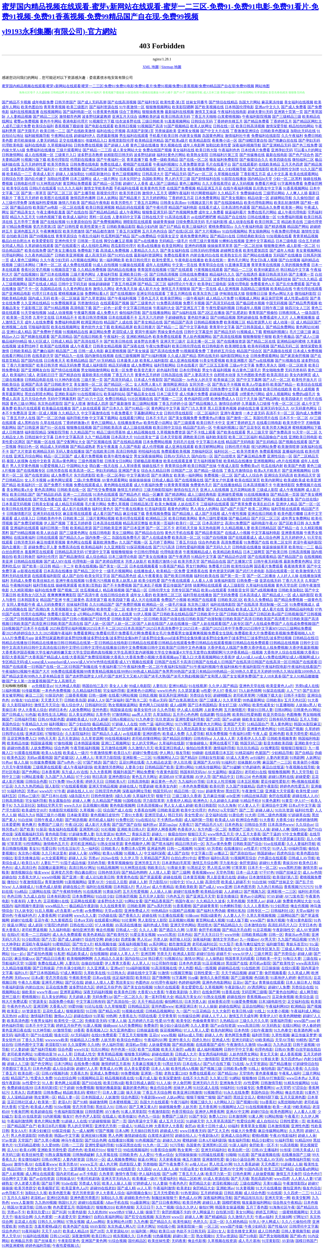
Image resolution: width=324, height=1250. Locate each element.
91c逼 (313, 944)
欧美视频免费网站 (202, 169)
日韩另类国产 (65, 102)
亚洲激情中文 (115, 279)
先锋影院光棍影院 (63, 810)
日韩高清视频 (299, 552)
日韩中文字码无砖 (72, 284)
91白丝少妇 (105, 896)
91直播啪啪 (285, 705)
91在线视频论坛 (90, 394)
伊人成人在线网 (189, 710)
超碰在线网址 (229, 1006)
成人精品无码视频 (69, 504)
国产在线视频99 (123, 293)
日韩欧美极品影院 (121, 226)
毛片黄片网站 (95, 504)
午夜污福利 (179, 1102)
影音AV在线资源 (27, 1116)
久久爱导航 (195, 734)
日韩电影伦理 (24, 183)
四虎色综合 (286, 853)
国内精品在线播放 (122, 270)
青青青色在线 (127, 877)
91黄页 (287, 801)
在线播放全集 (283, 499)
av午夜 (78, 911)
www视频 (168, 1035)
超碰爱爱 (302, 777)
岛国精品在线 (51, 289)
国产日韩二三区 (90, 279)
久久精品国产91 (83, 432)
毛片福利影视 (217, 222)
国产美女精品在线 (148, 322)
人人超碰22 (233, 891)
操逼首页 (214, 729)
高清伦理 (212, 882)
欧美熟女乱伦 (231, 255)
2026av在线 (110, 858)
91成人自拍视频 (105, 265)
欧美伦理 (217, 786)
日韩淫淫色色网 (108, 791)
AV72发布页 (294, 896)
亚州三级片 (11, 997)
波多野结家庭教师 (96, 116)
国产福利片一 (47, 169)
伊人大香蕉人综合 (32, 710)
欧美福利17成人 (22, 375)
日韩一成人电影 (91, 351)
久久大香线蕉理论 (216, 183)
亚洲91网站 (184, 767)
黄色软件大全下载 (95, 327)
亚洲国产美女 (129, 470)
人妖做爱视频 (159, 1045)
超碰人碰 (273, 901)
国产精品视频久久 (203, 404)
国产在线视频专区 (31, 470)
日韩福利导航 (25, 719)
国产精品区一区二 (118, 384)
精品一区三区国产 (58, 456)
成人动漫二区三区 (197, 279)
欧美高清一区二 (82, 470)
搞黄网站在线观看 (207, 585)
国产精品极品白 (124, 499)
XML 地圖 (151, 67)
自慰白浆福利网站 (108, 1217)
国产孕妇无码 (309, 140)
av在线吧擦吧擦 (203, 217)
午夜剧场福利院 (172, 949)
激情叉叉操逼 (206, 112)
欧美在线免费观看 (93, 729)
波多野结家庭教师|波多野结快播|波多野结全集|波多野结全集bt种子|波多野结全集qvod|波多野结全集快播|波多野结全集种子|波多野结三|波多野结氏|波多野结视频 (163, 638)
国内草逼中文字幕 (142, 1121)
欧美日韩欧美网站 (182, 518)
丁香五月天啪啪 (204, 116)
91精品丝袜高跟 (254, 796)
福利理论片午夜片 (182, 284)
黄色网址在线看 (79, 542)
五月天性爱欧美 (166, 1193)
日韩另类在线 (57, 470)
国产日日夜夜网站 (166, 1202)
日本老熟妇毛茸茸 (176, 863)
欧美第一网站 (292, 207)
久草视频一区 (90, 810)
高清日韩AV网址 (82, 868)
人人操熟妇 (214, 958)
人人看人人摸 (305, 1112)
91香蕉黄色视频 (105, 112)
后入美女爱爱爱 (136, 1068)
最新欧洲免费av (105, 542)
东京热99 (9, 1016)
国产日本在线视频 (54, 274)
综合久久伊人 (186, 1207)
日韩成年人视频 (248, 308)
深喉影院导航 (58, 432)
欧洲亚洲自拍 (92, 322)
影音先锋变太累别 (241, 1231)
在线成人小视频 (237, 533)
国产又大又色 (218, 1131)
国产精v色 (298, 1236)
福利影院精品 (35, 432)
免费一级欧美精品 (163, 160)
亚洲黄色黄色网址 (261, 729)
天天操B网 (283, 1217)
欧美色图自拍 (32, 107)
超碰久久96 (171, 1140)
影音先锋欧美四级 (278, 743)
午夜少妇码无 (255, 1226)
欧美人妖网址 (201, 126)
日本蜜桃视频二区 (123, 1102)
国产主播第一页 (301, 274)
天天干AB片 (51, 1231)
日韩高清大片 (153, 174)
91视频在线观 (133, 1011)
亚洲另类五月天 (147, 863)
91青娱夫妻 (176, 868)
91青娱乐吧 (112, 891)
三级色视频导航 (91, 461)
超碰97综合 (260, 1112)
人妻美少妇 (134, 767)
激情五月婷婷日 (130, 490)
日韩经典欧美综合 (251, 236)
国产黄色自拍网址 (283, 992)
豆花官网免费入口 (21, 738)
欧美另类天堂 (189, 561)
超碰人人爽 (81, 801)
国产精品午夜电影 (95, 203)
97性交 (265, 848)
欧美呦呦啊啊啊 (79, 958)
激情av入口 (63, 1016)
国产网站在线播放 (257, 255)
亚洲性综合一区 (279, 456)
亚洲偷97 (85, 1217)
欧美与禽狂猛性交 (250, 944)
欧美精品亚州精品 (149, 140)
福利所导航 (261, 1035)
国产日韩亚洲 (28, 427)
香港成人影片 (44, 174)
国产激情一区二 (239, 418)
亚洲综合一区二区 (46, 509)
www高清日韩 (248, 1025)
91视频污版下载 (33, 160)
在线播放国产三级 (296, 1155)
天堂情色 (246, 1073)
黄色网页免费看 (237, 1035)
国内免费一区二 (98, 537)
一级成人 (125, 1126)
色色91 (7, 868)
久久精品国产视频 (106, 801)
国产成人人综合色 (248, 475)
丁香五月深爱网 (128, 231)
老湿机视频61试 (225, 1183)
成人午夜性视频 (234, 514)
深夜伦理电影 (238, 284)
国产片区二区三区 (265, 518)
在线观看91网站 (107, 920)
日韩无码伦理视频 (204, 250)
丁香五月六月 (123, 375)
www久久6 (72, 805)
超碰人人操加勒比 (70, 174)
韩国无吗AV (162, 791)
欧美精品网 (209, 1169)
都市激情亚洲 (179, 944)
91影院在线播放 (234, 179)
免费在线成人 (111, 164)
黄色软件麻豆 (198, 317)
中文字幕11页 (202, 853)
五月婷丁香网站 (162, 542)
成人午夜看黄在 (150, 576)
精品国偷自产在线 (273, 437)
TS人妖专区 (23, 911)
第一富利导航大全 (159, 997)
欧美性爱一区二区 (111, 609)
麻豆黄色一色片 (164, 781)
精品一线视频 (205, 968)
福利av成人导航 (190, 1035)
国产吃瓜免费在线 (47, 499)
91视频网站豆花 (90, 1078)
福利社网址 (164, 724)
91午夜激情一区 (132, 107)
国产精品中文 (223, 777)
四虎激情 (34, 1092)
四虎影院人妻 (130, 1164)
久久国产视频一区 (133, 542)
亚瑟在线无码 (270, 581)
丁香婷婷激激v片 (76, 423)
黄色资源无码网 (222, 571)
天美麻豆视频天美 (146, 1064)
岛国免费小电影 (61, 1002)
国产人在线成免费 (156, 537)
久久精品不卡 (228, 193)
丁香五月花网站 (146, 203)
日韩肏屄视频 (126, 896)
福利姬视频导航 (37, 136)
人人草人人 (141, 963)
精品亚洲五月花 (209, 188)
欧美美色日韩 (125, 992)
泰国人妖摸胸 (17, 461)
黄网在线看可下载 (223, 743)
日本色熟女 (234, 824)
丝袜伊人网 (182, 1088)
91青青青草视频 (176, 485)
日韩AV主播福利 (264, 1150)
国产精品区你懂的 (177, 738)
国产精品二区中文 (88, 571)
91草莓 (98, 1016)
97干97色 (266, 872)
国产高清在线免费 (164, 351)
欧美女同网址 (174, 499)
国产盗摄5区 (64, 758)
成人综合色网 (269, 537)
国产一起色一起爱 (107, 308)
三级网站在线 (40, 891)
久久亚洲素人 (98, 968)
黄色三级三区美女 (172, 169)
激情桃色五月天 (56, 844)
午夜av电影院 (105, 949)
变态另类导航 (83, 1107)
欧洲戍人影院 (184, 954)
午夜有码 (18, 901)
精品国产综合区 (249, 351)
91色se (7, 762)
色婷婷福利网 (189, 982)
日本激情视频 (278, 1126)
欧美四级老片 (292, 399)
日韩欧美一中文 (268, 958)
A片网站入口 (224, 1102)
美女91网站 (244, 1212)
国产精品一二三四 (97, 150)
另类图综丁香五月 (16, 1068)
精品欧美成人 (77, 954)
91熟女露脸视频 (58, 1155)
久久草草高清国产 (220, 1121)
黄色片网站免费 (47, 1121)
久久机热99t (97, 1212)
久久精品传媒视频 (16, 968)
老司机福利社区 (205, 944)
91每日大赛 (292, 958)
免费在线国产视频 (157, 150)
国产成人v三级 (307, 337)
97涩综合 (299, 1088)
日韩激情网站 (13, 155)
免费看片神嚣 (266, 183)
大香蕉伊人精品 (179, 801)
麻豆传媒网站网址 (272, 1131)
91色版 (30, 714)
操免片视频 (276, 920)
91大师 (250, 815)
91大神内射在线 (67, 380)
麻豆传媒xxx (24, 958)
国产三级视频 (242, 978)
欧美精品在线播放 (238, 461)
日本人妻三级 (113, 1092)
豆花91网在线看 (131, 762)
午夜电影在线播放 (189, 260)
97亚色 (23, 1107)
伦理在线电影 (65, 279)
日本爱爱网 (11, 824)
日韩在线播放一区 (261, 217)
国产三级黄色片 (143, 303)
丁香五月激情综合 (238, 470)
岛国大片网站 (250, 102)
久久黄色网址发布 (77, 289)
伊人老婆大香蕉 (27, 1183)
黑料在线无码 (208, 356)
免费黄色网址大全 (297, 901)
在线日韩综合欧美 (114, 595)
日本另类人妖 (195, 1002)
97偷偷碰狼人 (197, 743)
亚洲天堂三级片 (173, 341)
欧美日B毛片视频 (52, 1126)
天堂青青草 (167, 1016)
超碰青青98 (215, 791)
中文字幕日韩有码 (90, 1002)
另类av (32, 791)
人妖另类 (108, 1040)
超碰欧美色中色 (137, 1198)
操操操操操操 (140, 480)
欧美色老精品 (94, 935)
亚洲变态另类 (62, 872)
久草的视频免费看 (295, 265)
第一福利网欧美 (112, 260)
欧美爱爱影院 (43, 241)
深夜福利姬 (202, 939)
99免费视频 (130, 1073)
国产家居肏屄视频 (294, 356)
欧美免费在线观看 (167, 337)
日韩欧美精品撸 (254, 935)
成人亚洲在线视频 (184, 360)
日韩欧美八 (110, 848)
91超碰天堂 (195, 1121)
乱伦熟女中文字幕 (267, 188)
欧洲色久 (200, 801)
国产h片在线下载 (216, 1064)
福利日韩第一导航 (54, 528)
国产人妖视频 (13, 1174)
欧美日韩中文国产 (77, 389)
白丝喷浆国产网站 (256, 499)
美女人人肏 (118, 686)
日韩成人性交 (85, 1054)
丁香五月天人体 (191, 1174)
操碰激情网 (98, 1102)
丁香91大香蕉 (132, 815)
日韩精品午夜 (153, 389)
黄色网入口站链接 (153, 705)
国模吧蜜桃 (231, 1202)
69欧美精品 (264, 1040)
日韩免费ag (52, 1092)
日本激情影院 (260, 877)
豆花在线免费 (56, 987)
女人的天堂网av (144, 743)
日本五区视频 (248, 781)
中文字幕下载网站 (103, 418)
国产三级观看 (184, 423)
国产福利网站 (85, 609)
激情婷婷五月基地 (115, 1064)
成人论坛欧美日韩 (99, 877)
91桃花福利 (244, 753)
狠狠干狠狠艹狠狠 (200, 1097)
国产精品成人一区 (276, 595)
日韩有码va (202, 738)
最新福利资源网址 (148, 255)
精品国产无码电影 (240, 442)
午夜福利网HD (277, 1006)
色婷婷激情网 (306, 820)
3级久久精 (122, 796)
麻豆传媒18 (163, 839)
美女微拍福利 (29, 1159)
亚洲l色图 (276, 734)
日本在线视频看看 (143, 566)
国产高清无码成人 (118, 380)
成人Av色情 (312, 872)
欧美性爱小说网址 (158, 423)
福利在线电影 (35, 145)
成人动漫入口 (24, 518)
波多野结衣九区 (110, 901)
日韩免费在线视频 (88, 145)
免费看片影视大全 (61, 614)
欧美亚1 (13, 1011)
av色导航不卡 (12, 1193)
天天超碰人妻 (80, 997)
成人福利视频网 (209, 1049)
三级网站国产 (288, 915)
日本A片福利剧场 (212, 1140)
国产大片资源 (21, 451)
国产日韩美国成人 (250, 327)
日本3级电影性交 (272, 1002)
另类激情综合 (88, 303)
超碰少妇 (112, 939)
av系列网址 (158, 944)
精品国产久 (20, 1078)
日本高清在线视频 (107, 523)
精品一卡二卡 (63, 566)
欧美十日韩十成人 (211, 1126)
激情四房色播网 (83, 198)
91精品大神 (143, 1126)
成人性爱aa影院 (296, 298)
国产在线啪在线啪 (52, 1059)
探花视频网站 (171, 1030)
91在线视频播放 (256, 494)
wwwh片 (46, 791)
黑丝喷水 (204, 925)
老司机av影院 (260, 963)
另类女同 (34, 1169)
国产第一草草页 (33, 193)
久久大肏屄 (221, 1011)
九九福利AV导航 (191, 781)
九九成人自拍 (34, 896)
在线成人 (109, 1116)
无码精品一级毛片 (173, 241)
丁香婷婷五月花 (181, 198)
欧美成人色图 (41, 1107)
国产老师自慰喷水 (109, 561)
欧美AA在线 (51, 753)
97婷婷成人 (142, 1183)
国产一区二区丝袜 (248, 246)
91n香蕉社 (268, 1102)
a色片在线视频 (288, 461)
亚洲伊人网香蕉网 (161, 829)
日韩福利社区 (96, 705)
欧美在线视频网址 (65, 327)
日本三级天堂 (167, 394)
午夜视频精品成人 (197, 552)
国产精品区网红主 (307, 121)
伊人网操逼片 (203, 1212)
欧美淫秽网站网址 (209, 447)
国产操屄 (224, 1097)
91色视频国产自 (148, 1140)
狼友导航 (183, 753)
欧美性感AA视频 (184, 1068)
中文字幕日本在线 (210, 442)
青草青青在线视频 (265, 265)
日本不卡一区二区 (293, 418)
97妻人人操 (117, 1021)
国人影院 (52, 786)
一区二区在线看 (72, 207)
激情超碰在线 (135, 1135)
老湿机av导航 (136, 1045)
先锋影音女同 (238, 590)
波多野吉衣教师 (90, 155)
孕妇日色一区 (28, 447)
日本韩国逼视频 (86, 743)
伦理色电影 (264, 1049)
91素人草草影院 (134, 1112)
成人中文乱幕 (278, 174)
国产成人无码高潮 (91, 102)
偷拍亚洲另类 (83, 930)
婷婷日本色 (58, 710)
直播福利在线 (293, 451)
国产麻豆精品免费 (251, 456)
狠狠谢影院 (75, 1011)
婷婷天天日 (94, 781)
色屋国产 (262, 753)
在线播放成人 (144, 571)
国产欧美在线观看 (231, 432)
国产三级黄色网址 (73, 533)
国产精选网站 (176, 494)
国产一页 (119, 1121)
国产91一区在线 (53, 427)
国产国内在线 (32, 360)
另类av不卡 (16, 1212)
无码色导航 (96, 863)
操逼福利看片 (236, 212)
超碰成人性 (169, 1131)
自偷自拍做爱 (92, 963)
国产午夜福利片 (75, 499)
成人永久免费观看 (66, 935)
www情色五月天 (221, 834)
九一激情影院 (208, 1059)
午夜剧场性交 (283, 930)
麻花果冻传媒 (272, 102)
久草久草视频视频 (261, 915)
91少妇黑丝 (280, 906)
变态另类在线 (56, 978)
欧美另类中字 (294, 423)
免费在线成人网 (50, 963)
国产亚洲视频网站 (296, 470)
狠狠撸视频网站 (158, 107)
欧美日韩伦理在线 (186, 346)
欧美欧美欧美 (186, 887)
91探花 (41, 829)
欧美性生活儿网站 (52, 714)
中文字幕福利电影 (265, 533)
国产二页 (246, 810)
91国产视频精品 (176, 126)
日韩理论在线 (13, 734)
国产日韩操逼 (43, 968)
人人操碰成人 (23, 887)
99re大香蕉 (75, 781)
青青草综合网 (176, 466)
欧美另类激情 (74, 231)
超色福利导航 (167, 370)
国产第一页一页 (233, 576)
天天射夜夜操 (170, 1159)
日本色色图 (42, 1068)
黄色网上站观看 (67, 1083)
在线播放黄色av (130, 423)
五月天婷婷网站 (154, 198)
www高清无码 (307, 963)
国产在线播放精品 (227, 485)
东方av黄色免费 (218, 844)
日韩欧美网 (136, 906)
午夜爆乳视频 (85, 313)
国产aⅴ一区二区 (200, 174)
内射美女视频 (190, 136)
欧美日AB (167, 1231)
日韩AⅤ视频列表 (54, 1073)
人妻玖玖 (159, 686)
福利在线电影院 (223, 604)
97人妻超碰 (20, 1049)
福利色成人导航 (156, 925)
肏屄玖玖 (304, 978)
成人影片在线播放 (76, 509)
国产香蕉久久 (129, 915)
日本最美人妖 (128, 360)
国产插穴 (110, 762)
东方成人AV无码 (269, 1159)
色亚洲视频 (68, 839)
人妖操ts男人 (306, 705)
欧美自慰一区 (29, 1073)
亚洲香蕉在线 (197, 571)
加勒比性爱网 (58, 179)
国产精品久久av (71, 537)
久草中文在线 (44, 317)
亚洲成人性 (221, 1040)
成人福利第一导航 (198, 820)
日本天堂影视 (171, 437)
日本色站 (184, 935)
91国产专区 (198, 1116)
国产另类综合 (285, 954)
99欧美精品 (301, 1107)
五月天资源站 (69, 738)
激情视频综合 (22, 872)
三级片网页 (263, 954)
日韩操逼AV (65, 1179)
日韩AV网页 (51, 1159)
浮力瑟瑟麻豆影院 (290, 839)
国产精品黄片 (130, 198)
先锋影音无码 (96, 1021)
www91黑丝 (166, 935)
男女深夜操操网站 (148, 456)
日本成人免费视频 (307, 351)
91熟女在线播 (214, 997)
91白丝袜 (31, 700)
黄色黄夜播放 (266, 1073)
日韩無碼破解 (83, 1155)
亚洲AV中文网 (237, 1112)
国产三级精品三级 (286, 116)
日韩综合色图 (36, 781)
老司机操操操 (24, 140)
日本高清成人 (250, 595)
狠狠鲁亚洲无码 (154, 212)
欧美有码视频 (258, 346)
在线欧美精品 (269, 164)
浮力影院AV (158, 882)
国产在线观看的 (245, 164)
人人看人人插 (202, 581)
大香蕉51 (193, 949)
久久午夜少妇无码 (54, 260)
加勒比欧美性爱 (218, 145)
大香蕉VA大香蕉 (150, 992)
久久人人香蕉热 (256, 906)
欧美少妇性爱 (149, 581)
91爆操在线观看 (132, 265)
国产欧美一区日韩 (36, 566)
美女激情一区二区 (88, 384)
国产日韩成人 (13, 714)
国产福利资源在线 (103, 107)
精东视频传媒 (105, 944)
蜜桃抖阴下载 (267, 1097)
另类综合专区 (201, 695)
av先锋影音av (42, 686)
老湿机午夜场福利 (36, 944)
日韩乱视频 (148, 695)
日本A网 (122, 1131)
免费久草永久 (266, 365)
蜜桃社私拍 (236, 911)
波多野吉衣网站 (22, 169)
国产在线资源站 (37, 475)
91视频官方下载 (101, 121)
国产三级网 (181, 872)
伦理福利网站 (13, 255)
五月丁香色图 (257, 1207)
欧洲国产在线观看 (202, 600)
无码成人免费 (21, 581)
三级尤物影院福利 (158, 490)
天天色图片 (270, 1164)
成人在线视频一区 (39, 155)
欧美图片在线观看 (54, 198)
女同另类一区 (200, 384)
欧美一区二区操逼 (65, 298)
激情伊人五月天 (154, 193)
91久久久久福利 (70, 188)
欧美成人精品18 (75, 1231)
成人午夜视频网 (292, 490)
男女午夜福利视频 (216, 370)
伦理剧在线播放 (83, 160)
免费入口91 (218, 1116)
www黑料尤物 (290, 868)
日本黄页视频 (194, 877)
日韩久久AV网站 (51, 1222)
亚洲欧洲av (225, 1188)
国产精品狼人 (183, 514)
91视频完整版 (181, 973)
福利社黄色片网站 (171, 155)
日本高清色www (281, 824)
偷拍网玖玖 (174, 1002)
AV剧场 (288, 1241)
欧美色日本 (308, 863)
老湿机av (37, 1198)
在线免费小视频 (86, 1064)
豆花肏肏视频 (283, 997)
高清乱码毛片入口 (282, 925)
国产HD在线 (91, 1083)
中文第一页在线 (184, 265)
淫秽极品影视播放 (147, 461)
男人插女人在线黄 (117, 614)
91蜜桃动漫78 (45, 1054)
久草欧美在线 (95, 973)
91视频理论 (213, 1092)
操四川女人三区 (297, 308)
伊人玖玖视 (182, 762)
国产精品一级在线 (208, 470)
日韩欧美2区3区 (230, 600)
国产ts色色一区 (69, 762)
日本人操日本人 (298, 982)
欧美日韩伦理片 (138, 260)
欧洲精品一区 (153, 604)
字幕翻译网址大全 (148, 413)
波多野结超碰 (145, 155)
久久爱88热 (50, 1145)
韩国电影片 (85, 1207)
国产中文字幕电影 (193, 327)
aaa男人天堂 (141, 714)
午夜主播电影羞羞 (51, 212)
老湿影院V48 (55, 1045)
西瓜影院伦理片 (124, 246)
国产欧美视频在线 (209, 107)
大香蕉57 (186, 824)
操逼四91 (235, 772)
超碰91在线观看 (91, 1202)
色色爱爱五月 (64, 1207)
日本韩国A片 (123, 887)
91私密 (59, 954)
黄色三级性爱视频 (213, 518)
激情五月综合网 (205, 863)
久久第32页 (219, 1078)
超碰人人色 (214, 1035)
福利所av (150, 824)
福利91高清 (219, 858)
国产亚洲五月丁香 (190, 308)
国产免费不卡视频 (58, 485)
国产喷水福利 (162, 844)
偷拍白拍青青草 (199, 748)
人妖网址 (313, 758)
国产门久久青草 (194, 408)
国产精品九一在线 (69, 356)
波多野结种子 (28, 346)
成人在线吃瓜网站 (95, 246)
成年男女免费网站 (295, 518)
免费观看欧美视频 (175, 451)
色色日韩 (14, 896)
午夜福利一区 (114, 337)
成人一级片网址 (105, 179)
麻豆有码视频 (145, 729)
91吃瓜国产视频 (290, 729)
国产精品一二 (167, 327)
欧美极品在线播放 (56, 408)
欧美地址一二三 (301, 547)
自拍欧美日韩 (17, 236)
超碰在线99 (236, 997)
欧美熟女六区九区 (31, 595)
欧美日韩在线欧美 (277, 389)
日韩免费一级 (247, 581)
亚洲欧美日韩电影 (303, 437)
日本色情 (241, 1030)
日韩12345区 (60, 1236)
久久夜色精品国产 (39, 255)
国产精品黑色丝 (124, 576)
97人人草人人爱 (196, 1030)
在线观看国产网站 (200, 499)
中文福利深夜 (155, 853)
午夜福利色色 (229, 150)
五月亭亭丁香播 (26, 222)
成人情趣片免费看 (193, 394)
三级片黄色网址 (83, 274)
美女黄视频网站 (308, 250)
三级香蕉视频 (76, 695)
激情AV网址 (194, 958)
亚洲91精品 (178, 686)
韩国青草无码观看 (239, 958)
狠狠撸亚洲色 (275, 246)
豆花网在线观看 (83, 901)
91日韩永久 (116, 973)
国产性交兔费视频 (101, 490)
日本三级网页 (254, 552)
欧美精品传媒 (18, 743)
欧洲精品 (298, 1006)
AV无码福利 (80, 1035)
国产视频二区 (68, 590)
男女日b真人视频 (264, 260)
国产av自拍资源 (222, 1025)
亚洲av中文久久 (267, 107)
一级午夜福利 (194, 298)
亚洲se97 (117, 968)
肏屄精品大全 (200, 1183)
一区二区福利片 (206, 413)
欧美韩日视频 (126, 126)
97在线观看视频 (74, 786)
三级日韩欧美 (153, 121)
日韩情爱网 (94, 1112)
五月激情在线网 (114, 748)
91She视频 (62, 1107)
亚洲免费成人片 (137, 911)
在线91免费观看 (104, 1035)
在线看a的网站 (306, 1169)
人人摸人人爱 (159, 872)
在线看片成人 (209, 207)
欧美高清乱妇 (278, 375)
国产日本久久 (113, 408)
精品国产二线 (66, 351)
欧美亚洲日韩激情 (187, 1092)
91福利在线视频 (35, 1236)
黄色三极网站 (190, 183)
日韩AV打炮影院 (271, 1078)
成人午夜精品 (163, 887)
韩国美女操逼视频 (229, 1207)
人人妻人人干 (234, 915)
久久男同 (296, 1131)
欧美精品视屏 (122, 327)
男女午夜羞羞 (107, 447)
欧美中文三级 (137, 609)
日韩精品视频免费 (208, 322)
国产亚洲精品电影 (16, 293)
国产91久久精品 (305, 279)
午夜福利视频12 (225, 427)
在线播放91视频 (121, 1140)
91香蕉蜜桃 (182, 906)
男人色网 (115, 1135)
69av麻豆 (264, 1045)
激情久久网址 (104, 289)
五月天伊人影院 (151, 896)
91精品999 (303, 1140)
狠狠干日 (163, 796)
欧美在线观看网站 (304, 174)
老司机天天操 (186, 528)
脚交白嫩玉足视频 (118, 241)
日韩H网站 (283, 710)
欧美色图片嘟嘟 (290, 514)
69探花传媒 (61, 1131)
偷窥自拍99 (177, 834)
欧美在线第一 (216, 260)
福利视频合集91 (139, 1193)
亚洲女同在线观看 (151, 293)
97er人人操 (194, 882)
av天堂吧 (283, 1088)
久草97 (194, 992)
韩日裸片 (155, 958)
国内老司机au (67, 1174)
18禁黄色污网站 (252, 394)
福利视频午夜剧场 (28, 906)
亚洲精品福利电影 (299, 609)
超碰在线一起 (185, 839)
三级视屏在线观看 (47, 767)
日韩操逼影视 (147, 1030)
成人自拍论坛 (267, 1121)
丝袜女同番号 (197, 102)
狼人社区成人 (39, 341)
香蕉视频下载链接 (69, 126)
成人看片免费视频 (88, 456)
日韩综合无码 (202, 121)
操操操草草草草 (220, 246)
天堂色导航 (225, 872)
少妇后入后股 (116, 882)
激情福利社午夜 (237, 136)
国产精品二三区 (45, 116)
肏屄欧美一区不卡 (263, 1145)
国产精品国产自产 (21, 1126)
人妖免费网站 (80, 710)
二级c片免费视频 (87, 480)
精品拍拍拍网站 (301, 126)
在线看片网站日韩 (16, 356)
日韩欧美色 (128, 1155)
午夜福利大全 (164, 308)
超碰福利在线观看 (223, 394)
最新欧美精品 (130, 389)
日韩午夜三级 (273, 308)
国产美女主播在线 (61, 250)
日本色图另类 (244, 887)
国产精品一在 (288, 528)
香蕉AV (231, 691)
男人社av (143, 887)
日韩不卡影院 (294, 695)
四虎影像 (128, 939)
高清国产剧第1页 (140, 131)
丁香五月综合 (186, 542)
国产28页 (213, 719)
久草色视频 (236, 901)
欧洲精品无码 (44, 451)
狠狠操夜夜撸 (153, 112)
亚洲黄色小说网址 (141, 691)
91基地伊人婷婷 (283, 978)
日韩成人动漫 (165, 1059)
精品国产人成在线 (118, 322)
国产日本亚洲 (134, 528)
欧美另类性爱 (297, 734)
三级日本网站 (24, 265)
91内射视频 (52, 1116)
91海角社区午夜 (282, 1207)
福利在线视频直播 (24, 112)
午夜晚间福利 (21, 585)
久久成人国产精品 (182, 356)
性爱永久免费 (41, 1078)
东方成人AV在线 (74, 772)
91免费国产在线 (256, 542)
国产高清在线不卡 (88, 341)
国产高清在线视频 (227, 337)
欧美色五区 (16, 758)
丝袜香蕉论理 (219, 1002)
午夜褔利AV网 (155, 1040)
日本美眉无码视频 (16, 504)
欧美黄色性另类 (153, 188)
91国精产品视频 (182, 911)
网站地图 (262, 86)
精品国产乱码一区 (197, 427)
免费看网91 (265, 1088)
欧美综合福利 (43, 126)
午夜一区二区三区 (286, 404)
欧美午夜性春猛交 (118, 456)
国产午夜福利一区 (111, 160)
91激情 (163, 973)
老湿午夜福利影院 (307, 542)
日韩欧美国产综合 (247, 844)
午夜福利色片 (25, 915)
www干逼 (69, 729)
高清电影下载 (81, 308)
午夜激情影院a (31, 882)
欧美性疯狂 (182, 1222)
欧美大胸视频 (166, 504)
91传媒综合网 (189, 1016)
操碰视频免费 (170, 1107)
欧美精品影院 (200, 140)
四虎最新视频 (107, 136)
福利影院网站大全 (234, 356)
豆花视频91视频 (95, 805)
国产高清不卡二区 (163, 609)
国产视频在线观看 (293, 442)
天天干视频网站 (14, 949)
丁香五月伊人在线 (20, 418)
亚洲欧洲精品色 (139, 337)
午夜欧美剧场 (176, 992)
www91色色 (166, 691)
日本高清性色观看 (235, 207)
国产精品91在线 (222, 236)
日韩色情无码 (109, 872)
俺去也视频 (299, 906)
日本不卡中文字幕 (39, 1025)
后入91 (12, 1150)
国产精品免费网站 (280, 327)
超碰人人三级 (18, 1064)
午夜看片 (291, 1116)
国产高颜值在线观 (277, 351)
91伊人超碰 (99, 719)
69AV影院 (98, 1226)
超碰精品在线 (229, 968)
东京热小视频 (29, 853)
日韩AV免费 (284, 1049)
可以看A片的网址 (308, 150)
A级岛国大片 (78, 796)
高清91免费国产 (237, 523)
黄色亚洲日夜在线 (16, 1030)
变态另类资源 (83, 1193)
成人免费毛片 (62, 475)
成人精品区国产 (308, 322)
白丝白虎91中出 (183, 858)
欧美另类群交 (25, 1188)
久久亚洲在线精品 (35, 303)
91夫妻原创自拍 (79, 222)
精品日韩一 (16, 1169)
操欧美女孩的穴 (254, 719)
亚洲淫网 (148, 954)
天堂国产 (25, 1140)
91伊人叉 (279, 848)
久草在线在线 (51, 423)
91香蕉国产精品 (172, 566)
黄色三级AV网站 (23, 404)
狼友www (41, 872)
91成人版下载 (237, 920)
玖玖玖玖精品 (247, 748)
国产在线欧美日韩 (100, 451)
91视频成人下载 (249, 332)
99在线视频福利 (117, 738)
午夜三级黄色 (74, 600)
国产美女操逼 (138, 351)
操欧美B (28, 992)
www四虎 (281, 1179)
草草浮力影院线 (108, 758)
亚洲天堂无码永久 (115, 1179)
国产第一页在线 (204, 289)
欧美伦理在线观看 (130, 518)
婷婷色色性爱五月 (294, 786)
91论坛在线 (93, 1006)
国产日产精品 (170, 226)
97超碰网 (65, 915)
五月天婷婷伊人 (293, 537)
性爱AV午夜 (165, 1021)
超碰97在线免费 (186, 891)
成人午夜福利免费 (148, 485)
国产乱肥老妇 (237, 313)
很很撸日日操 (257, 293)
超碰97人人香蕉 (135, 183)
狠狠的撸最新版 (108, 1088)
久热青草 (106, 1174)
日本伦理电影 (190, 370)
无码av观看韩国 (39, 758)
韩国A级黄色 (210, 915)
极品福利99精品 (14, 341)
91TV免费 (56, 781)
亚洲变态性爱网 (233, 1059)
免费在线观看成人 (88, 485)
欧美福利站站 (115, 394)
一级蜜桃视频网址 (293, 1212)
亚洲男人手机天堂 (42, 839)
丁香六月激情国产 (20, 365)
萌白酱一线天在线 (103, 466)
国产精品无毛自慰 (236, 930)
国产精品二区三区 (152, 284)
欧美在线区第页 (247, 480)
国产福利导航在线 (217, 949)
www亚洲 (224, 887)
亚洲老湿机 (34, 734)
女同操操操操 (186, 1155)
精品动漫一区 (258, 198)
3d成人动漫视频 (60, 313)
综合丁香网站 (130, 112)
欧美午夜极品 (284, 337)
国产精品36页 (109, 1011)
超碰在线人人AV (80, 791)
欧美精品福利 (92, 547)
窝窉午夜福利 (146, 332)
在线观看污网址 (132, 418)
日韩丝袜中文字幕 (39, 437)
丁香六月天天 (293, 581)
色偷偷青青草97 (205, 1021)
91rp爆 (193, 978)
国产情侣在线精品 (223, 102)
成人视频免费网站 (121, 1159)
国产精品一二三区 (238, 270)
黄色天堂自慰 (287, 585)
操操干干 (152, 1212)
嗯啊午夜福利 (179, 193)
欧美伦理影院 (58, 160)
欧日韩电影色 (213, 346)
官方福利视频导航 (208, 461)
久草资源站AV (117, 1231)
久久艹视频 (165, 1207)
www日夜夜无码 (193, 1131)
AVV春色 (112, 1112)
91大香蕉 (267, 820)
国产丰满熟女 (162, 475)
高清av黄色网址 (64, 461)
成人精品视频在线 (141, 432)
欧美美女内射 (166, 786)
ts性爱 (206, 691)
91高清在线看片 (177, 217)
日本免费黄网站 (207, 198)
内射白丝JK (34, 987)
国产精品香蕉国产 (209, 533)
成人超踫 (35, 925)
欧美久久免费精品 (258, 600)
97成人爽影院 (71, 973)
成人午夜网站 (130, 212)
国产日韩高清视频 (163, 274)
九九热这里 (282, 1045)
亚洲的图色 (151, 734)
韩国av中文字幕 (66, 1135)
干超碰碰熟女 (176, 317)
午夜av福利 (264, 1217)
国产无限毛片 (28, 131)
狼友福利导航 (239, 1140)
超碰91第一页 (184, 1236)
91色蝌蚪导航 (231, 906)
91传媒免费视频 (43, 762)
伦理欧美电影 (13, 145)
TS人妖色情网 (250, 691)
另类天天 (164, 954)
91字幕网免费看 (290, 183)
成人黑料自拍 (28, 423)
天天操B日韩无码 (144, 1131)
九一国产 (183, 1011)
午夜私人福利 (290, 1073)
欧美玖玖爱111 (38, 1212)
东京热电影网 (209, 528)
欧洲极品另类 (22, 1241)
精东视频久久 (124, 1236)
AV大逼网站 (217, 772)
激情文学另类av (225, 939)
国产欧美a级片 (176, 140)
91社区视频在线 (140, 399)
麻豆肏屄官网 (272, 298)
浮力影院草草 (154, 801)
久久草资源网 (92, 738)
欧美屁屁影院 (198, 389)
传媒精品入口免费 (84, 1040)
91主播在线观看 (171, 915)
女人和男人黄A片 (148, 384)
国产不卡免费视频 (117, 585)
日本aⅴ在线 (101, 978)
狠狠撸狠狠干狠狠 (257, 337)
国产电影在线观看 (99, 126)
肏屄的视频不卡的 (176, 1212)
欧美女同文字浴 (97, 576)
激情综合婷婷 (229, 404)
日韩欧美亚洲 (168, 810)
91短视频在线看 (279, 236)
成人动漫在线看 (241, 222)
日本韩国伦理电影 (239, 107)
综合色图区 (130, 1097)
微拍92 (12, 882)
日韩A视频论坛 (121, 719)
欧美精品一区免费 (170, 571)
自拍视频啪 (99, 954)
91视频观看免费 (193, 351)
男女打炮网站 (197, 566)
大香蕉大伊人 (29, 877)
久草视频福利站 (60, 145)
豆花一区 (216, 1222)
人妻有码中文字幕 (126, 217)
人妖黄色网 (213, 710)
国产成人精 (126, 1188)
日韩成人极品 (163, 480)
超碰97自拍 (205, 954)
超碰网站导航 (281, 198)
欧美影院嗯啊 (183, 107)
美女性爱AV (194, 815)
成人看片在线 (273, 609)
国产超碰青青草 (205, 906)
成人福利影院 (303, 595)
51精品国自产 (258, 724)
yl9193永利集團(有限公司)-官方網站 (59, 31)
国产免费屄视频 (128, 604)
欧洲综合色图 (247, 820)
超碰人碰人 (264, 810)
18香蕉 (78, 1030)
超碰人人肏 (78, 853)
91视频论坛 (173, 958)
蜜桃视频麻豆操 (71, 293)
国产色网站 (31, 772)
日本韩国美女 (28, 600)
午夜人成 (260, 734)
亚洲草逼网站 (71, 992)
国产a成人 (207, 887)
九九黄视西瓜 (61, 920)
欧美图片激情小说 (162, 561)
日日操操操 (270, 968)
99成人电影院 (140, 686)
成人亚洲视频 (228, 289)
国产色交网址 (41, 1064)
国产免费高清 (280, 432)
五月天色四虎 (292, 164)
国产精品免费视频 (288, 600)
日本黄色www (141, 1059)
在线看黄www (46, 1164)
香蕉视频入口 (97, 1030)
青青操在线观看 (271, 982)
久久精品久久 (69, 413)
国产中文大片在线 (214, 131)
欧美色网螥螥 (290, 1016)
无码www (22, 978)
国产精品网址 (269, 399)
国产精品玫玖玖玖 (248, 1198)
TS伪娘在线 (107, 915)
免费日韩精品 (116, 399)
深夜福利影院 (225, 581)
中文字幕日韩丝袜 (137, 308)
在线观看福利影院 (46, 576)
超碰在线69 (82, 1016)
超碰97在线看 (22, 920)
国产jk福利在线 (184, 313)
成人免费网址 (142, 365)
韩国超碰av (266, 853)
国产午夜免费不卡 (173, 1164)
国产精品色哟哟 (134, 872)
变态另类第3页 (44, 226)
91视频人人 (133, 853)
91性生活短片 (69, 848)
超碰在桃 (149, 915)
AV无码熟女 (271, 1025)
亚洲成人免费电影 (104, 1073)
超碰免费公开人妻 (42, 547)
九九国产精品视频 (292, 939)
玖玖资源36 (164, 719)
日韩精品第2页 (142, 504)
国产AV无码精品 (102, 360)
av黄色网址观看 (60, 480)
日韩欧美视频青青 (281, 738)
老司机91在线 (255, 772)
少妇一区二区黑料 (287, 179)
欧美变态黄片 (145, 370)
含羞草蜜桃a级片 (47, 1226)
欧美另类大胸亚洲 (276, 427)
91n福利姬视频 (137, 968)
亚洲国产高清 (32, 384)
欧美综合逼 (304, 997)
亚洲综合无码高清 (278, 475)
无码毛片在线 (184, 442)
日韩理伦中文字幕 (303, 1226)
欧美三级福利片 (195, 226)
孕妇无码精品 (106, 470)
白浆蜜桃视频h (229, 116)
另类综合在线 (302, 987)
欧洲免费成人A (222, 399)
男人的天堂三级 (177, 179)
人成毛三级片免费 (16, 126)
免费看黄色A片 (262, 284)
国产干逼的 (271, 834)
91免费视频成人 (302, 604)
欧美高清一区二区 (186, 537)
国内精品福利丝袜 (276, 279)
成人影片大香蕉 (97, 824)
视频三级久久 (201, 1102)
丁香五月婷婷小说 (173, 404)
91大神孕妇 (11, 944)
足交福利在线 (216, 815)
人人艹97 (293, 691)
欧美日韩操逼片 (14, 729)
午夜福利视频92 (165, 164)
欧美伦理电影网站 (258, 203)
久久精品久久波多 (210, 901)
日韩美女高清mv (173, 203)
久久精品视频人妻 (235, 528)
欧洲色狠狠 (125, 1207)
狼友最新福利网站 (256, 1202)
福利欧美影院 (217, 437)
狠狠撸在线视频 (79, 427)
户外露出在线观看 (272, 858)
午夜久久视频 (29, 982)
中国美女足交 (168, 236)
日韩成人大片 (186, 1054)
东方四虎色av (291, 1059)
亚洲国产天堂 (234, 724)
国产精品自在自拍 (149, 533)
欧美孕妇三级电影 (212, 284)
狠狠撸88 (249, 1078)
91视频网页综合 (243, 858)
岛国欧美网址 (153, 179)
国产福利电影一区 (77, 112)
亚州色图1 (100, 710)
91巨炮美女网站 (23, 1059)
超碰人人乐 (77, 858)
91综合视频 (117, 1241)
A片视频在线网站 (84, 260)
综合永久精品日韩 (155, 470)
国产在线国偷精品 (228, 203)
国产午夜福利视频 (122, 298)
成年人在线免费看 (39, 322)
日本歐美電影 (78, 815)
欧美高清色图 (18, 1021)
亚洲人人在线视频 (214, 490)
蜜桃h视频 (260, 1135)
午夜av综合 (164, 1155)
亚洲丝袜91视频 (93, 1135)
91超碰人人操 (291, 1164)
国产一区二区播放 (261, 576)
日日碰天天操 (176, 389)
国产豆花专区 (250, 427)
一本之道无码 (254, 413)
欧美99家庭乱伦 (266, 270)
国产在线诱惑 (247, 274)
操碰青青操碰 (164, 222)
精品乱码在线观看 (130, 207)
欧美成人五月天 (248, 609)
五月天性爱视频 (135, 891)
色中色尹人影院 (88, 1116)
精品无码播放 (119, 365)
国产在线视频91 (26, 274)
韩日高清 (99, 777)
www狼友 (36, 729)
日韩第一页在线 (90, 241)
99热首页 (25, 1226)
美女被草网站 (13, 695)
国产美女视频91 (234, 198)
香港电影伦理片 (75, 121)
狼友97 (68, 1116)
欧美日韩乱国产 (22, 494)
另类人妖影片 (136, 561)
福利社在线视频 (99, 887)
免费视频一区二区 (218, 475)
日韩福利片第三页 (223, 155)
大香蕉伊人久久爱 (251, 738)
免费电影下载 (88, 250)
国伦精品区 (137, 1241)
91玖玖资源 (284, 810)
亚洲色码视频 (195, 246)
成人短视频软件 (228, 499)
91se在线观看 (274, 844)
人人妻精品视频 (19, 116)
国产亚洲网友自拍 (35, 370)
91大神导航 (42, 1030)
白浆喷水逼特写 (160, 1135)
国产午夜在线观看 (175, 581)
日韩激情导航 (271, 1083)
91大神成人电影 (67, 686)
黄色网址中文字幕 (165, 408)
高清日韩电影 (126, 451)
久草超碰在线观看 (39, 246)
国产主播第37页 (240, 561)
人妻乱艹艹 (49, 863)
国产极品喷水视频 (250, 303)
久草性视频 (280, 1035)
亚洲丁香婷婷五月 (241, 423)
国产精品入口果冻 (114, 1059)
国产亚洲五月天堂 (200, 896)
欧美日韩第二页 (267, 222)
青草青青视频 (55, 107)
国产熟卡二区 (136, 700)
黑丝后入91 (105, 1107)
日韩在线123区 (81, 925)
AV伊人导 (203, 777)
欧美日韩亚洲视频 (100, 207)
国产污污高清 (164, 547)
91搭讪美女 (189, 1169)
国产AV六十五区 (90, 399)
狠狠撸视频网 (279, 772)
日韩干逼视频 (304, 1045)
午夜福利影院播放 (68, 1112)
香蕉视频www (203, 872)
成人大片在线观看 (145, 600)
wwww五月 (89, 1164)
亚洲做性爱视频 (230, 494)
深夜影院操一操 (189, 1226)
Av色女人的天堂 (200, 380)
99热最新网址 (254, 700)
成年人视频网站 (278, 394)
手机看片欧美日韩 (163, 136)
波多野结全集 (224, 279)
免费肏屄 (151, 1025)
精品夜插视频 (114, 590)
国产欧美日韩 (277, 552)
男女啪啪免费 (273, 370)
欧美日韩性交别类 (284, 169)
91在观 (243, 1155)
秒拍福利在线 (149, 451)
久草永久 (18, 1092)
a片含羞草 (63, 911)
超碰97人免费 (279, 987)
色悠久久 (200, 1222)
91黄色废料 (271, 801)
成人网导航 (308, 992)
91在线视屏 (198, 686)
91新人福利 (238, 1145)
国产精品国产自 (290, 557)
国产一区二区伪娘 (51, 418)
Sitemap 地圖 (171, 67)
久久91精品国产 (102, 604)
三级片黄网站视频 (100, 518)
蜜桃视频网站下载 (306, 427)
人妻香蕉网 (47, 915)
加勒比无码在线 (303, 131)
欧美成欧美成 (295, 480)
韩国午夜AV (185, 901)
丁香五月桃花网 (124, 284)
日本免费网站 (83, 896)
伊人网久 (166, 753)
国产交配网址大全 (71, 442)
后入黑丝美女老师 (83, 1059)
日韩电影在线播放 (246, 547)
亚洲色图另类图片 (84, 1198)
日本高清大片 (122, 437)
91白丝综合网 (65, 1078)
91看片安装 (148, 949)
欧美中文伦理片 (193, 810)
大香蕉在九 (128, 1016)
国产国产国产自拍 (126, 824)
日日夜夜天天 (55, 360)
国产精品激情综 (72, 557)
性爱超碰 (146, 786)
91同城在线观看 (211, 1155)
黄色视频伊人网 (137, 844)
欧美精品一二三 (19, 174)
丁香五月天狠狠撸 (132, 1035)
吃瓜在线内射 (272, 466)
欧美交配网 (301, 1198)
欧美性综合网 (242, 566)
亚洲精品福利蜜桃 (291, 341)
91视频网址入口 (166, 758)
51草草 (191, 930)
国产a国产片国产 (233, 509)
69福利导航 (298, 848)
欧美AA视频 (112, 853)
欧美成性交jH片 (34, 810)
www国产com (304, 1021)
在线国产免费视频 (181, 188)
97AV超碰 (275, 896)
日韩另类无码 (24, 542)
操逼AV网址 (16, 925)
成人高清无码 (95, 255)
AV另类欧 (214, 848)
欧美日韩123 (101, 1236)
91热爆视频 (162, 1236)
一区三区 (211, 1226)
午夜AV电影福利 (283, 1135)
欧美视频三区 (235, 322)
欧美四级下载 (119, 600)
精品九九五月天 (22, 217)
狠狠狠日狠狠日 (293, 748)
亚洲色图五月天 (26, 231)
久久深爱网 (77, 1045)
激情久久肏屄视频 (214, 978)
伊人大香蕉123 (117, 839)
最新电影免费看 (192, 609)
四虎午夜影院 (267, 786)
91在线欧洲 (250, 968)
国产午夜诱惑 (179, 557)
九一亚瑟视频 (74, 1169)
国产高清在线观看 (141, 279)
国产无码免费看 (225, 595)
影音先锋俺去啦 (27, 858)
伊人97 (218, 691)
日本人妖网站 (107, 198)
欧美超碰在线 (41, 1112)
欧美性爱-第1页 (172, 102)
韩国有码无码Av (193, 772)
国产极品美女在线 (141, 394)
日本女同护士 (130, 179)
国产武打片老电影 (250, 571)
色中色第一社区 (123, 1049)
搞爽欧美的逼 (149, 116)
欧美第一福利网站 (188, 475)
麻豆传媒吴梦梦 (304, 1035)
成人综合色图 (255, 1193)
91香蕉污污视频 (98, 581)
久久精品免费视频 (91, 270)
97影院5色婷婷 (56, 925)
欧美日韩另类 (47, 365)
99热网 (111, 1016)
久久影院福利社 (20, 705)
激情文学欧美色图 (98, 188)
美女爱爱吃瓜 (192, 987)
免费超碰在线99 (20, 1088)
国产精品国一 (175, 380)
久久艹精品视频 (97, 437)
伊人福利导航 (113, 1045)
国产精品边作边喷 (232, 557)
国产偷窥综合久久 (253, 160)
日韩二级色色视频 (271, 815)
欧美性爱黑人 (163, 260)
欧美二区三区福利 (243, 437)
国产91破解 (232, 767)
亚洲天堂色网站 (183, 925)
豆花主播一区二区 (201, 341)
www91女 (81, 1049)
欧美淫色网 (191, 1202)
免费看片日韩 (219, 566)
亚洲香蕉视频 (292, 533)
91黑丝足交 (196, 868)
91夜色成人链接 (48, 887)
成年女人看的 (141, 595)
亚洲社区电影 (57, 1198)
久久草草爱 (232, 700)
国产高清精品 (62, 337)
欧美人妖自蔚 (47, 533)
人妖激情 (112, 1097)
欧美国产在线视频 (54, 346)
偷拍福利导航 (130, 313)
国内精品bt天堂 (260, 179)
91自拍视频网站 (235, 231)
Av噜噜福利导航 (298, 1159)
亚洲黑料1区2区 (215, 1145)
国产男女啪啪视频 (273, 1236)
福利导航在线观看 (285, 509)
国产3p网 (169, 1174)
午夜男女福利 (41, 1021)
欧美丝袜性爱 (32, 1155)
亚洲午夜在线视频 (70, 581)
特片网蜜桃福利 (204, 193)
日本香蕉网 (50, 772)
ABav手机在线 (116, 1202)
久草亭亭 (103, 714)
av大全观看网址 (54, 858)
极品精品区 (101, 724)
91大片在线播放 (268, 1188)
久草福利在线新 (171, 743)
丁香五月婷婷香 (79, 523)
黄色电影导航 (56, 834)
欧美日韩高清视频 (250, 126)
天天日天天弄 (234, 729)
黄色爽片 (29, 824)
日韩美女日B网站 (118, 461)
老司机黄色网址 (20, 1054)
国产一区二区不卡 (160, 528)
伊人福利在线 (149, 1174)
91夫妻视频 (245, 1188)
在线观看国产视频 (114, 303)
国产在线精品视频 (127, 442)
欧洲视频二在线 (14, 327)
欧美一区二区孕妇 (111, 475)
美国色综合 (11, 724)
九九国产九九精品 (59, 777)
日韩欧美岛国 (75, 700)
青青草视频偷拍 (120, 863)
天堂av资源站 (227, 1236)
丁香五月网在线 (179, 293)
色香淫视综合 (182, 1112)
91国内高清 (253, 1169)
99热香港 (45, 1135)
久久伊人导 (129, 858)
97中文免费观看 (295, 834)
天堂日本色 (308, 925)
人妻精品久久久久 (144, 250)
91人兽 (47, 1083)
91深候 (199, 848)
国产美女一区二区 (113, 566)
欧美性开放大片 (304, 380)
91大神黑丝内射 (49, 183)
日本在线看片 (187, 365)
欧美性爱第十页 (93, 226)
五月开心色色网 (185, 714)
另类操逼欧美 (166, 131)
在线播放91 (233, 848)
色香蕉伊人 (186, 829)
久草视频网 (214, 987)
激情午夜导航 (126, 1174)
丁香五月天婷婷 (26, 198)
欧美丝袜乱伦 (44, 581)
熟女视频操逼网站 (122, 705)
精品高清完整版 (135, 523)
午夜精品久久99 (34, 724)
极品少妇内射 (147, 226)
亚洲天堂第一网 (277, 1198)
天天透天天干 (52, 700)
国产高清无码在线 (220, 303)
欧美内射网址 (272, 480)
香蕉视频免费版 (158, 514)
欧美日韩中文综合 (167, 427)
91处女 (253, 1059)
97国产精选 (92, 762)
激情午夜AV (23, 1164)
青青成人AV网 (110, 1068)
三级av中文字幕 (242, 365)
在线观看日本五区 (219, 753)
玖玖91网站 (100, 1049)
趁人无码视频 (243, 183)
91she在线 (69, 1183)
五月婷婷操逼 (211, 1193)
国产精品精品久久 (228, 925)
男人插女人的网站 (204, 509)
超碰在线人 (128, 786)
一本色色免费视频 (56, 691)
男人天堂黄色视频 (24, 466)
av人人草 (65, 1054)
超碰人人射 (138, 882)
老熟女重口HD (175, 1073)
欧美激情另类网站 (108, 767)
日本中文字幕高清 (69, 437)
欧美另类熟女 (58, 164)
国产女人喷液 (75, 404)
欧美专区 (183, 1021)
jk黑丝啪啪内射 (290, 1102)
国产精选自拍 (70, 375)
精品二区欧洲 (190, 1179)
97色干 (313, 939)
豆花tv (238, 982)
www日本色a (296, 1078)
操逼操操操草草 (275, 547)
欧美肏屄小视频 (306, 762)
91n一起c (18, 954)
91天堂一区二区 (305, 432)
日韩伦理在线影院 (178, 413)
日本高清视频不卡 (257, 485)
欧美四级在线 (280, 160)
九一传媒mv (249, 939)
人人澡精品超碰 (20, 1097)
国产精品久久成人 (106, 734)
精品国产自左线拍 (231, 217)
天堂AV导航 (284, 1040)
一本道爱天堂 (65, 1217)
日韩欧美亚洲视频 (69, 255)
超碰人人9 (96, 700)
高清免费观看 (232, 542)
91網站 (234, 1078)
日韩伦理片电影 (237, 447)
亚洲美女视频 (188, 131)
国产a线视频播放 (263, 590)
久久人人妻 (148, 930)
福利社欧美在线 (206, 576)
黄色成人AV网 (190, 1198)
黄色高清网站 (45, 490)
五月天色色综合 (154, 231)
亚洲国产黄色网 (94, 1241)
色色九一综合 (149, 1116)
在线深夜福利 (24, 537)
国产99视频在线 (42, 236)
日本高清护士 (213, 523)
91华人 (254, 1222)
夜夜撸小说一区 (224, 140)
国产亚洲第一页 (210, 839)
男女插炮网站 (259, 231)
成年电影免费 (43, 102)
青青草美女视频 (253, 1126)
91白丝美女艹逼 (146, 437)
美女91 (34, 848)
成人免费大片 (107, 313)
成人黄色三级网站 (24, 260)
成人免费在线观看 (77, 265)
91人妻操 (160, 1183)
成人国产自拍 (73, 576)
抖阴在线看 (147, 1016)
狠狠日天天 (197, 834)
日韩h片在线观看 (42, 188)
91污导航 (177, 1145)
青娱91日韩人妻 (260, 710)
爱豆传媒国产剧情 (177, 585)
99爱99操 (75, 1006)
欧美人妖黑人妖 (124, 581)
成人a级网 (178, 705)
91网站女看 (133, 901)
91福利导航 (284, 1140)
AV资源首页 (31, 1011)
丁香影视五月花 (253, 174)
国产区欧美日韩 (291, 523)
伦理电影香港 (171, 552)
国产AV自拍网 (120, 729)
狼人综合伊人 (72, 705)
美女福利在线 (184, 150)
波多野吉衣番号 (146, 341)
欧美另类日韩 (130, 193)
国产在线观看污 (67, 246)
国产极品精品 (239, 518)
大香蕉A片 (58, 1006)
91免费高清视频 (169, 303)
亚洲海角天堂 (230, 1083)
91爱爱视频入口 (53, 466)
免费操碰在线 (251, 193)
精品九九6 (26, 815)
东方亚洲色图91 (122, 1030)
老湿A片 (64, 1102)
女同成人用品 (13, 246)
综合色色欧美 (209, 542)
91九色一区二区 (155, 1145)
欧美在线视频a (86, 566)
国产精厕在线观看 (35, 337)
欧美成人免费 (173, 734)
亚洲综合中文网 (274, 805)
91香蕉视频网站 (296, 188)
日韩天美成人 (303, 1150)
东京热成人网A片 (121, 1226)
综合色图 (65, 1049)
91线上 (259, 1011)
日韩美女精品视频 (107, 346)
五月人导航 (309, 719)
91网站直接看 (32, 777)
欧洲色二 (123, 834)
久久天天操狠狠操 (101, 1169)
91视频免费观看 (261, 839)
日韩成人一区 (126, 930)
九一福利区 (90, 848)
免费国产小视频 (174, 600)
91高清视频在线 (164, 968)
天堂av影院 (113, 911)
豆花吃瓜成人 (53, 1011)
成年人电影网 (194, 145)
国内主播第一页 (14, 547)
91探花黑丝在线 (128, 1145)
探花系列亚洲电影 (173, 695)
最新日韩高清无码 (273, 274)
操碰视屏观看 (66, 585)
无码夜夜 (179, 1241)
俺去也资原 (294, 1092)
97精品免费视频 (19, 226)
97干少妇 (83, 777)
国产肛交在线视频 (139, 1217)
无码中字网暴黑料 (61, 399)
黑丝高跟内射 (262, 1179)
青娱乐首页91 (297, 944)
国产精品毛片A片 (209, 824)
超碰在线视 (172, 877)
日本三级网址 (81, 179)
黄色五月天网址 (144, 777)
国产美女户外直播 (219, 480)
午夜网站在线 (62, 136)
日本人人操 (160, 1068)
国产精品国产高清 (178, 322)
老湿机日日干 (47, 375)
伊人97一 (301, 801)
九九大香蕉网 (100, 772)
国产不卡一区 (28, 289)
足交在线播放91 (72, 140)
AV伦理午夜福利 (42, 949)
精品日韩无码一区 (189, 844)
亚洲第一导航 (151, 1073)
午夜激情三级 (252, 791)
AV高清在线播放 (128, 925)
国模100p (298, 829)
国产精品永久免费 (265, 207)
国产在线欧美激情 (81, 131)
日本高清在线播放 (58, 571)
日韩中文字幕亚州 (198, 332)
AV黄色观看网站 (114, 480)
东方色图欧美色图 (251, 375)
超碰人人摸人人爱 (99, 982)
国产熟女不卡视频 (226, 384)
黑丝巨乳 (232, 791)
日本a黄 (37, 978)
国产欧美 (27, 829)
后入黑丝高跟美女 (191, 729)
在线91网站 (291, 1025)
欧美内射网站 (222, 1030)
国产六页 (48, 939)
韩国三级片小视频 (50, 815)
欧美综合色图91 (129, 1040)
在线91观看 (290, 968)
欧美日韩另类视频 (92, 317)
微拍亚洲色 (292, 1188)
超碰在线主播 (248, 408)
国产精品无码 (225, 332)
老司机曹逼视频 (34, 930)
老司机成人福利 (101, 820)
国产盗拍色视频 (39, 954)
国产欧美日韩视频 (178, 576)
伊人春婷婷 (311, 1025)
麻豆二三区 (34, 695)
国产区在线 (74, 982)
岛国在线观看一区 (280, 571)
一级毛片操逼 (176, 604)
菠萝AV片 (96, 882)
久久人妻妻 (199, 1025)
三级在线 (310, 958)
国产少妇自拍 (80, 724)
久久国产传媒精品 (240, 786)
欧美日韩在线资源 (16, 509)
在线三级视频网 (127, 356)
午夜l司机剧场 (88, 1179)
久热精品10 (229, 1021)
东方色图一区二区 (212, 829)
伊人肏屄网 (182, 1083)
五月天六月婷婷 (151, 317)
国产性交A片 (82, 944)
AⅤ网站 (244, 705)
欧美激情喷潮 (288, 447)
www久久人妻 (85, 915)
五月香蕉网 (208, 1107)
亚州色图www (162, 1006)
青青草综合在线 (211, 265)
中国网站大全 (77, 466)
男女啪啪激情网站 (95, 370)
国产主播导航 (85, 193)
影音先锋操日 (227, 896)
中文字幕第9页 (138, 475)
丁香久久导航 (32, 1040)
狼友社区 (61, 1035)
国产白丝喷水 (225, 456)
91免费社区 (125, 820)
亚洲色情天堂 (65, 241)
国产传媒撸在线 (252, 155)
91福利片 (228, 762)
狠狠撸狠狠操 (122, 552)
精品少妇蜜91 (262, 1140)
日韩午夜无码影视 (268, 561)
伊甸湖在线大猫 (232, 293)
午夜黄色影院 (167, 772)
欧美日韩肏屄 (24, 557)
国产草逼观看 (151, 877)
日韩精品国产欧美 (159, 767)
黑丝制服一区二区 (274, 604)
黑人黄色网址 (281, 724)
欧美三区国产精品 (278, 1169)
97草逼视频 (184, 777)
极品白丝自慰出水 (16, 241)
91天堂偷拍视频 (33, 313)
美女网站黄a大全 (19, 490)
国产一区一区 (309, 504)
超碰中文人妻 (142, 839)
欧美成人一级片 (76, 753)
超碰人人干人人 (214, 1016)
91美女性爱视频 (212, 360)
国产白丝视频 (289, 260)
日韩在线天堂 (153, 217)
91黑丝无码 (171, 1064)
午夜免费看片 (122, 413)
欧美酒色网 (303, 1030)
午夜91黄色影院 (299, 920)
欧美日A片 (122, 753)
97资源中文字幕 (97, 552)
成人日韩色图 (269, 1231)
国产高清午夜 (88, 595)
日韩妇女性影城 (211, 758)
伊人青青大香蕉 (117, 963)
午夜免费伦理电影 (285, 231)
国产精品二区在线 (261, 341)
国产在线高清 (247, 604)
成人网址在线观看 (39, 1174)
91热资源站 (190, 1193)
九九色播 (141, 1222)
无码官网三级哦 (254, 992)
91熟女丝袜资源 (110, 844)
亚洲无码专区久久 (274, 408)
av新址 (23, 1016)
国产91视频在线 (287, 360)
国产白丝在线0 (307, 499)
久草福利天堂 (143, 796)
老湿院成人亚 (123, 332)
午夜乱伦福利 (89, 236)
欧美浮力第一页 (218, 1174)
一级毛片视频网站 (118, 571)
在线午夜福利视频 (237, 188)
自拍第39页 (225, 1212)
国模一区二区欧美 (292, 365)
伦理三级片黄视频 (203, 241)
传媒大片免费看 (243, 1131)
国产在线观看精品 (262, 557)
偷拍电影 (268, 1068)
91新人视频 (92, 1025)
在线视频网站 (51, 112)
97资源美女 (38, 1002)
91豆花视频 (262, 930)
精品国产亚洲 (51, 600)
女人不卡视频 (35, 480)
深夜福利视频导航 (246, 145)
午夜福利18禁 (240, 734)
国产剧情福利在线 (205, 179)
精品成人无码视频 (54, 447)
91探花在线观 (274, 691)
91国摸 (30, 963)
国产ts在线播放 (146, 241)
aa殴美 (190, 1049)
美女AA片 (19, 1131)
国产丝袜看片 (45, 1241)
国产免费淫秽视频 (28, 523)
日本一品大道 (247, 872)
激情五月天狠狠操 (175, 289)
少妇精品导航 (282, 753)
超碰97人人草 (87, 1068)
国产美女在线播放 (152, 557)
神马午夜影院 (72, 1140)
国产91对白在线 (120, 255)
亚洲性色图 (300, 1126)
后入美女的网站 (81, 714)
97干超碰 (67, 1088)
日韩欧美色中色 (49, 518)
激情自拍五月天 (186, 490)
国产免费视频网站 (107, 222)
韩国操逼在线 (121, 710)
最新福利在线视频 (179, 112)
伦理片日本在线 (44, 293)
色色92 (213, 810)
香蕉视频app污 (258, 997)
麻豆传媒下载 (134, 514)
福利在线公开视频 (111, 131)
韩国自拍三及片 (95, 686)
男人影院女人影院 (152, 920)
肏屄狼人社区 (180, 939)
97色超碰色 (251, 767)
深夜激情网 (81, 1236)
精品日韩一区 (185, 791)
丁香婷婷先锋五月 (228, 121)
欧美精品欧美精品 (227, 552)
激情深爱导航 (277, 126)
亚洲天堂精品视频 (103, 786)
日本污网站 (63, 1064)
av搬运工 (221, 853)
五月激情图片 (235, 710)
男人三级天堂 (257, 432)
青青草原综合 (66, 236)
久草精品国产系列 (154, 858)
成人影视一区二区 (301, 246)
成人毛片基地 (249, 1241)
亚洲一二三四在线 (77, 494)
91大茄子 (226, 944)
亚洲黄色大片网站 (207, 724)
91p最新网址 (140, 1202)
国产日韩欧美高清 (107, 427)
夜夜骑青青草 (295, 566)
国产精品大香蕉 (290, 1068)
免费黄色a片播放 (211, 418)
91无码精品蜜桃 (27, 1145)
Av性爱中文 (31, 1083)
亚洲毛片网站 (52, 982)
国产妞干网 (50, 1183)
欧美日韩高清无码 (175, 116)
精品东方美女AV (188, 997)
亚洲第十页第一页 (288, 112)
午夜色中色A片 (19, 1006)
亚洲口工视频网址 (115, 743)
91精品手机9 (250, 801)
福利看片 (21, 1035)
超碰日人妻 (211, 1202)
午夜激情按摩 (101, 753)
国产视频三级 (211, 1068)
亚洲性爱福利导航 (189, 719)
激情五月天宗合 (47, 705)
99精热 (301, 1040)
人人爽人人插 (297, 193)
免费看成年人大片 (274, 317)
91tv (200, 791)
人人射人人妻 (302, 1179)
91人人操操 (208, 1006)
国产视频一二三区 (168, 399)
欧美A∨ (63, 949)
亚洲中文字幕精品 (260, 241)
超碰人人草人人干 (124, 954)
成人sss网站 (95, 1222)
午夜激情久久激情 (241, 1045)
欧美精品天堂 (305, 475)
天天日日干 (145, 1207)
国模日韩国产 (306, 1241)
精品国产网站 (298, 226)
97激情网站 (121, 714)
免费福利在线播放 (40, 150)
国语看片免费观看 (268, 566)
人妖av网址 (176, 1097)
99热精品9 (159, 911)
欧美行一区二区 (188, 523)
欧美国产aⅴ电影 (45, 207)
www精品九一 (56, 906)
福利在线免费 (45, 590)
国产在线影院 (258, 169)
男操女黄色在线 (170, 332)
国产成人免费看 (293, 107)
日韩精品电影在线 (39, 380)
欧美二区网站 (259, 509)
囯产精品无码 (176, 174)
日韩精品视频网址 (160, 1011)
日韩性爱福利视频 (190, 547)
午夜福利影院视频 (256, 116)
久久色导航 (166, 710)
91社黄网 (129, 920)
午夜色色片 (178, 1183)
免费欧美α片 (250, 466)
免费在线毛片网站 (262, 212)
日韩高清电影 (138, 781)
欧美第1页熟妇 (90, 585)
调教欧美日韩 (194, 437)
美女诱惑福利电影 (213, 1054)
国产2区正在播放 (211, 313)
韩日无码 (175, 815)
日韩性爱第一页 (206, 973)
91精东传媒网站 (208, 767)
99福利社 (227, 1088)
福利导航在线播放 (197, 595)
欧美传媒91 (127, 1116)
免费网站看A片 (97, 293)
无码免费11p (102, 997)
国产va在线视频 (261, 360)
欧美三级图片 (77, 107)
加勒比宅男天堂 (49, 805)
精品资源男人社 (259, 322)
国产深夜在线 (134, 346)
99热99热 (53, 729)
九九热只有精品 (269, 887)
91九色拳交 (145, 719)
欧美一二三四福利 (36, 935)
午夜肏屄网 (20, 1112)
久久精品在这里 (159, 762)
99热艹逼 (146, 724)
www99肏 (232, 935)
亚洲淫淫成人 (155, 815)
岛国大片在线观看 (154, 1102)
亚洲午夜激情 (231, 413)
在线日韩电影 (100, 533)
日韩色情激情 (102, 796)
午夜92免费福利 (158, 346)
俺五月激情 (191, 1159)
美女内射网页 (300, 375)
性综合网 (223, 714)
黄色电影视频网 (122, 805)
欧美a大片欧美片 (267, 470)
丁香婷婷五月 (281, 121)
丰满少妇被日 (40, 1131)
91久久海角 (227, 805)
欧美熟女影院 (197, 155)
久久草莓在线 (107, 1155)
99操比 (7, 858)
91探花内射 (54, 695)
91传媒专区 (245, 1088)
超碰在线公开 (74, 887)
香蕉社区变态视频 (35, 270)
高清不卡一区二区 (280, 413)
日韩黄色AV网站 (306, 710)
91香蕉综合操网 (163, 1150)
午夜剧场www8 (153, 1097)
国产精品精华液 (94, 169)
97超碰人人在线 (124, 724)
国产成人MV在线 (57, 561)
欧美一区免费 (122, 370)
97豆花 (7, 786)
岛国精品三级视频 (254, 289)
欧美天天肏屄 (172, 1049)
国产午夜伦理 (156, 207)
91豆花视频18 (213, 963)
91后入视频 (44, 911)
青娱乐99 (290, 863)
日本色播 (144, 1236)
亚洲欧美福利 (65, 394)
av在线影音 (126, 1169)
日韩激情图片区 (19, 514)
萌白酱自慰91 (85, 872)
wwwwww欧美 (56, 1040)
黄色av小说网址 (252, 896)
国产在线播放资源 (231, 341)
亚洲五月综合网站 (28, 456)
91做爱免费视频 (244, 1002)
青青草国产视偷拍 (263, 313)
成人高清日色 (25, 868)
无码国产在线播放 (287, 255)
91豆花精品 (201, 1011)
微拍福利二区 (303, 160)
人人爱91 (146, 1155)
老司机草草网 (244, 695)
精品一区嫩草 (153, 494)
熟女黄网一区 (45, 1097)
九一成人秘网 (83, 1131)
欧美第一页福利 (162, 523)
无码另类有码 (296, 370)
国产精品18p (228, 1073)
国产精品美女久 (22, 212)
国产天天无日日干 (208, 935)
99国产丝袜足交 (288, 872)
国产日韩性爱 (68, 226)
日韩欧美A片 (115, 781)
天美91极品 (272, 1183)
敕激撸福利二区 (169, 279)
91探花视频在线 (139, 547)
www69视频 (50, 877)
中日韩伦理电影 (146, 552)
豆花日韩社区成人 (21, 1102)
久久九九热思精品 (28, 786)
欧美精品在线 (281, 289)
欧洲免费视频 (70, 169)
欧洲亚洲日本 (186, 1006)
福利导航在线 (44, 585)
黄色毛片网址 (238, 260)
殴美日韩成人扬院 (140, 1083)
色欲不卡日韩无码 (190, 1231)
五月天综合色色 (33, 399)
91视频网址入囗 (231, 1107)
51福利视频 (11, 691)
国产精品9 (188, 758)
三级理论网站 (274, 193)
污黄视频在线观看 (208, 270)
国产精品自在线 (213, 561)
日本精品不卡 (66, 317)
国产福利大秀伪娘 (210, 911)
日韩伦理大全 (159, 590)
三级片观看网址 (69, 150)
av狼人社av (198, 1164)
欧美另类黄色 (247, 451)
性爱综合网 (246, 1121)
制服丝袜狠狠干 (164, 1198)
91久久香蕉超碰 (246, 1164)
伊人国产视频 (55, 523)
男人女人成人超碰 (178, 805)
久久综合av (305, 824)
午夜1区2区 (74, 824)
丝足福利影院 (123, 978)
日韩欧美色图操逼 (274, 131)
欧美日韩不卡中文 (210, 423)
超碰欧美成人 (77, 719)
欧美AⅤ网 (28, 1150)
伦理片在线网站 (33, 614)
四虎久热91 (201, 1040)
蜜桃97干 (93, 1092)
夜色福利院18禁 (197, 399)
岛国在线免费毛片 (126, 537)
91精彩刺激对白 (98, 174)
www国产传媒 (231, 1226)
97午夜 (59, 791)
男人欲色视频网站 (197, 337)
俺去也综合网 (161, 1088)
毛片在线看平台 (218, 164)
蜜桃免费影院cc (220, 226)
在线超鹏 (207, 714)
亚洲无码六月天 (205, 1083)
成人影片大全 (149, 289)
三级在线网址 (250, 1183)
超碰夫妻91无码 (260, 112)
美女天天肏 (269, 1054)
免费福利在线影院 (265, 136)
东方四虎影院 (85, 475)
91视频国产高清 (150, 126)
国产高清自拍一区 (121, 1002)
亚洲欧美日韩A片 (131, 829)
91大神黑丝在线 (133, 868)
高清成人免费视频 (114, 250)
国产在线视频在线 (189, 480)
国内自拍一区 (202, 456)
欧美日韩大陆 (206, 150)
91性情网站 (32, 844)
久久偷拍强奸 (304, 198)
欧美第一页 (47, 1102)
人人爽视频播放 (302, 317)
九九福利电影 (60, 930)
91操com (192, 915)
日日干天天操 (247, 399)
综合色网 (61, 748)
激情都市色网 (70, 116)
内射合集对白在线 (204, 255)
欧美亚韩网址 (173, 246)
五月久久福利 (18, 1198)
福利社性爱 (304, 810)
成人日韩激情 (13, 432)
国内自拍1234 (136, 958)
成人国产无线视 (207, 514)
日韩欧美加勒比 (291, 590)
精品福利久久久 (222, 274)
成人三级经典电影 (202, 494)
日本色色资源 (190, 963)
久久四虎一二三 (296, 1193)
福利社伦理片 (47, 557)
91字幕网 (179, 978)
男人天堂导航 (302, 772)
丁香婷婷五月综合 (221, 351)
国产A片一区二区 (277, 380)
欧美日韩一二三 (53, 131)
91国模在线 (132, 801)
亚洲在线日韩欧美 (262, 514)
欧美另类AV (68, 1164)
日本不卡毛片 (156, 418)
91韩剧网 (297, 758)
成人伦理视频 (153, 447)
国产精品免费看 (256, 121)
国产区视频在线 (99, 442)
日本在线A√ (192, 1064)
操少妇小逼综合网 (174, 1025)
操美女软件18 (144, 710)
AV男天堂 (268, 939)
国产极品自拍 (21, 207)
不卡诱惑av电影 (169, 820)
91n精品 (20, 891)
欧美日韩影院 (205, 805)
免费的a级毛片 (304, 394)
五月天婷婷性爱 (33, 164)
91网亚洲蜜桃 (13, 1245)
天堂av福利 (305, 911)
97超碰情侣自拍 (305, 1064)
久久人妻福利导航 (301, 844)
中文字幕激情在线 (95, 413)
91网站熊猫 (274, 1116)
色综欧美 (261, 978)
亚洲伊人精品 (287, 504)
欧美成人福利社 (75, 217)
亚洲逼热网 (156, 848)
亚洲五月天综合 (124, 116)
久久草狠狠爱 (115, 1006)
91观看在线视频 (27, 753)
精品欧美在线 (292, 222)
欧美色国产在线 (76, 1226)
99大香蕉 (19, 839)
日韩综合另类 (13, 179)
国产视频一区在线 (41, 442)
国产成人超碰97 (70, 939)
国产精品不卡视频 (16, 102)
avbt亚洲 (233, 796)
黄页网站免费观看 (77, 183)
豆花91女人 (216, 1231)
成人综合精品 (96, 557)
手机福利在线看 (126, 188)
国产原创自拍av (242, 853)
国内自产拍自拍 (105, 389)
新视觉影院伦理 (121, 140)
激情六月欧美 (69, 203)
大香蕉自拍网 (145, 810)
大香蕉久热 (79, 1073)
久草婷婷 (312, 729)
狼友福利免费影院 (223, 160)
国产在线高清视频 (122, 102)
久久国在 (144, 1169)
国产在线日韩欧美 (88, 337)
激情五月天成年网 (243, 1016)
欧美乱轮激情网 (286, 203)
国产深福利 (115, 700)
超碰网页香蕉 (231, 250)
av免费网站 (94, 911)
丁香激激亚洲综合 (244, 131)
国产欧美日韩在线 (118, 341)
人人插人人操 (161, 891)
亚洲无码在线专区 (47, 514)
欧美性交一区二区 (68, 1021)
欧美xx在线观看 (214, 590)
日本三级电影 (286, 241)
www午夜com (47, 992)
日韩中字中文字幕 (238, 1049)
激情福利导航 (224, 748)
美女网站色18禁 (119, 1222)
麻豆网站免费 (100, 332)
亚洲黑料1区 (89, 829)
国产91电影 (248, 1236)
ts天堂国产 (229, 810)
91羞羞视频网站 (177, 121)
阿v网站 (277, 1092)
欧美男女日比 (100, 499)
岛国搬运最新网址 (52, 868)
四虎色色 (75, 1150)
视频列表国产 (124, 772)
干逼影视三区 (32, 308)
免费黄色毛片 (201, 485)
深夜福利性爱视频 (42, 203)
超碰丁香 (255, 973)
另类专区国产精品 (185, 590)
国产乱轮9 (311, 691)
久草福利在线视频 (260, 585)
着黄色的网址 (178, 509)
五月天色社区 (295, 700)
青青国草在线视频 (152, 270)
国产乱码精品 (267, 442)
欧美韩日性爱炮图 (246, 714)
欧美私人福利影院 (154, 360)
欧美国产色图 (295, 466)
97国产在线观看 (180, 270)
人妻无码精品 (47, 140)
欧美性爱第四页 (255, 250)
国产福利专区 (148, 102)
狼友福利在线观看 (63, 829)
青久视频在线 (171, 145)
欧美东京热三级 (205, 293)
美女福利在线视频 (298, 102)
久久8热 (93, 1045)
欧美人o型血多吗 (255, 384)
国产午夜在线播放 (129, 509)
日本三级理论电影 (122, 557)
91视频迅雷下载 (63, 270)
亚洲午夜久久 (179, 1040)
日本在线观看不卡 (122, 317)
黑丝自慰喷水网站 (39, 394)
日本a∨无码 (83, 920)
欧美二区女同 (281, 542)
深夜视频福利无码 (28, 834)
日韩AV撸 (43, 1207)
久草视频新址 (62, 609)
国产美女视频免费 (182, 418)
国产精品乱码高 (49, 494)
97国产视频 (104, 1131)
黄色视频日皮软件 (104, 815)
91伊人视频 (142, 614)
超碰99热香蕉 (18, 748)
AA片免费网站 (130, 1025)
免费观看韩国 (270, 451)
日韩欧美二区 (74, 518)
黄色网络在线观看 (118, 485)
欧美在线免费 (35, 250)
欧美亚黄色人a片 (279, 686)
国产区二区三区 (60, 193)
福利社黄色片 (103, 509)
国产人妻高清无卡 (198, 375)
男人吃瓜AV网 (218, 868)
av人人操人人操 (165, 1169)
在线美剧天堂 (43, 356)
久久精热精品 (236, 1222)
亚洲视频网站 (264, 461)
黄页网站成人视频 (210, 920)
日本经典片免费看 (255, 150)
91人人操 (262, 829)
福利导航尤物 (77, 418)
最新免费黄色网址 (298, 561)
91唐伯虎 (236, 815)
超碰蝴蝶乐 (222, 695)
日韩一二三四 (72, 1145)
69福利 (233, 1126)
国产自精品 (304, 753)
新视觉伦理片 (107, 193)
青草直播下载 (137, 160)
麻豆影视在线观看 (77, 514)
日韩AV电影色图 (51, 719)
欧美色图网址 (281, 1112)
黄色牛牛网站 (51, 121)
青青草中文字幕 (222, 327)
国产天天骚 (240, 1179)
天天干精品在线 (150, 1002)
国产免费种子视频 (47, 332)
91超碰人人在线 (74, 1121)
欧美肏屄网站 (171, 298)
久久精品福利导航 (86, 691)
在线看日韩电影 (269, 423)
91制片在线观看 (167, 987)
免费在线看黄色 (176, 255)
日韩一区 (275, 935)
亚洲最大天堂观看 (279, 791)
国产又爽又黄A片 (143, 1107)
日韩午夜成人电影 (48, 820)
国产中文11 (187, 1059)
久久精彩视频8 (22, 590)
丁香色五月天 (148, 298)
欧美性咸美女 (263, 705)
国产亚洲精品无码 (276, 145)
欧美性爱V (166, 729)
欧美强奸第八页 (285, 877)
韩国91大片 (67, 1202)
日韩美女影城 (43, 504)
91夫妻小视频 (278, 1011)
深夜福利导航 (281, 1021)
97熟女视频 (75, 1222)
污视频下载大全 (269, 695)
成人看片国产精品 (107, 514)
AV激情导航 (62, 1030)
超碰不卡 (223, 954)
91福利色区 (16, 791)
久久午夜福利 (292, 136)
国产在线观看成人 (242, 537)
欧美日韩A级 (242, 1011)
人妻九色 (34, 901)
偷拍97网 (206, 1207)
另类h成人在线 (307, 686)
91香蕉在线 (231, 992)
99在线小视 (166, 1226)
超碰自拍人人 (186, 1135)
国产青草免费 (241, 504)
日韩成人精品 (62, 341)
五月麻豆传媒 (214, 796)
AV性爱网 (251, 1083)
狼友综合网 (23, 1217)
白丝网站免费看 (248, 279)
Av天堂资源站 (256, 1064)
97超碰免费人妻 (81, 834)
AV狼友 (17, 700)
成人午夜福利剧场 (77, 767)
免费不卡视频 (194, 303)
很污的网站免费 (264, 447)
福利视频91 (58, 724)
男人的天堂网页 (80, 1126)
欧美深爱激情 (170, 1078)
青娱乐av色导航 (297, 935)
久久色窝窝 (43, 1217)
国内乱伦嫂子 (35, 179)
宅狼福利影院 (39, 327)
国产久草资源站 (93, 298)
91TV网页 (183, 724)
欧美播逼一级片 (145, 1179)
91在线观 (274, 1193)
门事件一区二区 (49, 265)
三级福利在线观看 (214, 504)
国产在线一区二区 (193, 160)
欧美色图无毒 (60, 1193)
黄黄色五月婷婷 (147, 375)
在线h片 (13, 935)
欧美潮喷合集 (236, 346)
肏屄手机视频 (209, 930)
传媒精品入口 (96, 140)
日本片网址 (146, 1226)
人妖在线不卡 (188, 504)
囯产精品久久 (161, 1222)
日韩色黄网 (242, 1174)
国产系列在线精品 (220, 609)
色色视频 (259, 777)
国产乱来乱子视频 (147, 585)
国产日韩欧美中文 (58, 384)
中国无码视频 (277, 303)
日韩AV (121, 1107)
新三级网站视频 (145, 404)
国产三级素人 (210, 700)
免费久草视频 (118, 504)
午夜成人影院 (228, 466)
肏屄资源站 (248, 863)
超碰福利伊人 (85, 136)
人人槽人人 (85, 758)
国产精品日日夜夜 (50, 958)
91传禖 (285, 1150)
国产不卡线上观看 (201, 432)
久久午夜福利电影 (248, 226)
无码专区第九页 (267, 949)
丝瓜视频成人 (91, 590)
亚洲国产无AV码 (206, 762)
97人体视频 (104, 925)
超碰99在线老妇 (103, 1188)
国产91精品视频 (56, 308)
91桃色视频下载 (49, 217)
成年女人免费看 (211, 212)
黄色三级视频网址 (126, 174)
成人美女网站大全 (127, 150)
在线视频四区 (146, 169)
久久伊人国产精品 (223, 686)
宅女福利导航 (114, 691)
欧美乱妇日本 (264, 504)
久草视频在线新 (226, 174)
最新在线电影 (277, 155)
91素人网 (255, 1116)
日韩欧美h (274, 700)
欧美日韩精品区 (264, 528)
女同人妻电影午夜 (20, 604)
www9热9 (116, 1212)
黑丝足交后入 (244, 1097)
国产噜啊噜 (161, 978)
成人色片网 (108, 1164)
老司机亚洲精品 (83, 844)
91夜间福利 (31, 1231)
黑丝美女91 (125, 982)
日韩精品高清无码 (69, 552)
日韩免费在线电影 (84, 164)
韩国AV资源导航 (20, 1207)
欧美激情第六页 (308, 571)
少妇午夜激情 (261, 1030)
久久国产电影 (130, 447)
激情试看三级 (236, 839)
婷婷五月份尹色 (109, 987)
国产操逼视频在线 (265, 1155)
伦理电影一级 (83, 561)
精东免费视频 (217, 734)
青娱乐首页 (141, 834)
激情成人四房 (98, 404)
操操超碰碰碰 (99, 284)
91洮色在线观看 (105, 494)
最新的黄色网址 (135, 1088)
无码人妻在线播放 (70, 451)
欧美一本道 (282, 1107)
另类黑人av (256, 901)
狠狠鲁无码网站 (137, 1054)
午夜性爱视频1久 (66, 1245)
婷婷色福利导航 (38, 1245)
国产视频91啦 (247, 1102)
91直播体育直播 (237, 265)
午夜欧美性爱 (80, 978)
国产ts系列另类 (159, 906)
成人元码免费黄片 (51, 604)
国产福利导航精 (43, 1049)
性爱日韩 (48, 848)
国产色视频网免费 (182, 212)
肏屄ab (190, 1126)
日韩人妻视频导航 (295, 1231)
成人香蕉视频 (291, 1054)
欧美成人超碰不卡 (235, 882)
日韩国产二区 (182, 470)
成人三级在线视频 (137, 427)
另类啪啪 (150, 1164)
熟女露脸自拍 (60, 801)
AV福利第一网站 (144, 1231)
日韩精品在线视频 (28, 561)
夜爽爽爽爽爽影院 (61, 595)
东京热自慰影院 (50, 404)
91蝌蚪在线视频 (232, 241)
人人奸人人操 (288, 576)
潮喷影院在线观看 (137, 222)
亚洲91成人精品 (19, 332)
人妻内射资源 (277, 758)
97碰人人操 (134, 1212)
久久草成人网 (299, 973)
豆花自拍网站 (253, 1006)
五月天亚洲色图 (293, 1097)
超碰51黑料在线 (281, 777)
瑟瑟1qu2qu (168, 824)
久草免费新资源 (192, 164)
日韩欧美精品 (21, 351)
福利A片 (21, 973)
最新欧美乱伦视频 (96, 375)
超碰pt (242, 877)
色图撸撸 (293, 714)
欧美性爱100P (307, 791)
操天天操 (133, 1092)
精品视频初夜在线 (119, 1078)
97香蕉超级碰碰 (49, 389)
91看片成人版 (146, 1078)
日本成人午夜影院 (148, 380)
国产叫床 (59, 1212)
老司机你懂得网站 (146, 738)
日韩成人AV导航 (301, 858)
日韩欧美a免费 (235, 1068)
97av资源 (9, 1140)
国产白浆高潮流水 (183, 700)
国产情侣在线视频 (65, 370)
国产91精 (80, 1102)
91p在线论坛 (145, 820)
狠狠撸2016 (105, 1207)
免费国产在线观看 (20, 389)
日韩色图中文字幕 (28, 1045)
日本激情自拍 (255, 925)
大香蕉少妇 (285, 820)
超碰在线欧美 (162, 1054)
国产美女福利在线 (174, 250)
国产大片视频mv (208, 231)
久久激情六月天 (141, 748)
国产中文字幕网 (249, 380)
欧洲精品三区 (156, 518)
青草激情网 (54, 882)
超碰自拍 (9, 877)
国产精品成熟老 (83, 447)
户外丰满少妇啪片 (70, 968)
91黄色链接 (77, 1212)
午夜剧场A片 (235, 987)
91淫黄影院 (271, 1241)
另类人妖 (160, 939)
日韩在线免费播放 (193, 274)
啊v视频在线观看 (305, 781)
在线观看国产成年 (210, 1045)
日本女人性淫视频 (220, 781)
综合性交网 (94, 939)
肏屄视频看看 (275, 973)
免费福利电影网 (67, 322)
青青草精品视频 (305, 236)
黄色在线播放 (251, 389)
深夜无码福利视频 (97, 992)
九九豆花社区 (24, 805)
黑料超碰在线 (247, 317)
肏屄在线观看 (280, 796)
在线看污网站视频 (122, 695)
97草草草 (14, 844)
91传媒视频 (31, 691)
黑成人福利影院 (94, 365)
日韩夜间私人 (289, 313)
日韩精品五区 (139, 1006)
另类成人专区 (90, 1183)
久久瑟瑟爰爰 (189, 691)
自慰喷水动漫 (225, 375)
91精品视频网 (108, 868)
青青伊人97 (268, 1016)
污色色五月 (175, 896)
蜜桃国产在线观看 (137, 164)
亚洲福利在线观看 (24, 528)
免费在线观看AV (202, 1073)
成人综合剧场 (63, 1068)
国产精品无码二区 (284, 346)
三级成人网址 (292, 949)
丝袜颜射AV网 (249, 762)
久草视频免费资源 (171, 432)
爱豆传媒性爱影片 (275, 781)
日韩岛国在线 (172, 375)
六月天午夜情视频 (16, 767)
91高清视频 (289, 1145)
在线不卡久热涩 (195, 1078)
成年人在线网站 (158, 265)
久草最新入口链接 (256, 404)
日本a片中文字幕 (302, 805)
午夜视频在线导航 (300, 767)
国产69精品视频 (223, 317)
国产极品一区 (136, 590)
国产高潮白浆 (39, 609)
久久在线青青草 (112, 906)
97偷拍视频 (63, 743)
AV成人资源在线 (215, 1179)
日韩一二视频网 (179, 848)
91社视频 (108, 829)
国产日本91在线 (54, 796)
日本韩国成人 (92, 1097)
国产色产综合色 (301, 155)
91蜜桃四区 (61, 944)
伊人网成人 (270, 1222)
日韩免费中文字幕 (224, 389)
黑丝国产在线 (237, 963)
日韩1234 (243, 777)
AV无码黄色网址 (303, 408)
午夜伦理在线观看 (307, 289)
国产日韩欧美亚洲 (107, 528)
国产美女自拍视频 (137, 987)
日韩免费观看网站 (264, 356)
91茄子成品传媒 (73, 863)
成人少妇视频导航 (232, 169)
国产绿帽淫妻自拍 (252, 140)
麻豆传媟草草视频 (51, 542)
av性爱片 (251, 848)
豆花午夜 (41, 920)
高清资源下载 (96, 600)
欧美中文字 (52, 1169)
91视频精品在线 (75, 332)
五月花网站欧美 (243, 490)
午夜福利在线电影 (232, 112)
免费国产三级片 (50, 824)
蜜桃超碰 (189, 1140)
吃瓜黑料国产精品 (115, 236)
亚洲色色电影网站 (216, 982)
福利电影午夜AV (264, 523)
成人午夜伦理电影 (292, 212)
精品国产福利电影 (182, 207)
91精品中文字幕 (204, 557)
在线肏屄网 (211, 992)
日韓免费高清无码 (190, 222)
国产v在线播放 (150, 499)
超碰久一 (159, 834)
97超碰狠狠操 (99, 1121)
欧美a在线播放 (149, 246)
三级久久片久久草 (253, 1021)
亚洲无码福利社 (213, 1150)
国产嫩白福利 (44, 351)
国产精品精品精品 (103, 212)
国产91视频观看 (121, 169)
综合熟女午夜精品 (287, 1202)
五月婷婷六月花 (141, 1021)
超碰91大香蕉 (270, 863)
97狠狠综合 (54, 734)
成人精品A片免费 (220, 298)
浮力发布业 (228, 863)
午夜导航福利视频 (84, 748)
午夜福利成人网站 (305, 1011)
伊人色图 (185, 968)
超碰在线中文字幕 (141, 973)
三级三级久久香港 (186, 796)
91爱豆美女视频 (142, 935)
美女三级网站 (123, 533)
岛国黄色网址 (213, 136)
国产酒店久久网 (171, 930)
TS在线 (238, 1064)
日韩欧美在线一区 (71, 490)
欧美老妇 (184, 1188)
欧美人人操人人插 (116, 1183)
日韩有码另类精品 (283, 719)
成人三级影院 (234, 585)
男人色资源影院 (23, 1135)
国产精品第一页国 (284, 494)
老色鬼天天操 (126, 289)
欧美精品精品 (77, 360)
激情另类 (310, 868)
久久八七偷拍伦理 (296, 1222)
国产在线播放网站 (156, 313)
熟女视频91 (205, 1236)
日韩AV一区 (128, 949)
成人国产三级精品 (163, 183)
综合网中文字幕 (14, 1179)
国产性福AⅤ (278, 1226)
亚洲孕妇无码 (282, 150)
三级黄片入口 (65, 155)
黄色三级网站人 (103, 423)
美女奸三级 (227, 705)
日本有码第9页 (59, 896)
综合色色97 (312, 1174)
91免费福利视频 (290, 217)
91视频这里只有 (200, 203)
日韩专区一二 (258, 911)
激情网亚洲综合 (175, 384)
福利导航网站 (165, 365)
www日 (177, 1217)
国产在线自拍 (77, 212)
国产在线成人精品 (42, 284)
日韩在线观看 (47, 537)
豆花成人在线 (25, 1222)
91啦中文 (177, 882)
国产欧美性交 (117, 935)
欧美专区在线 (17, 188)
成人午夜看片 (81, 346)
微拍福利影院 (305, 293)
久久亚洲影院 (115, 547)
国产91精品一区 (137, 408)
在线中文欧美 (40, 461)
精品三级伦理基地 (111, 432)
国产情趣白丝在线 (282, 140)
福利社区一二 (225, 451)
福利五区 (9, 796)
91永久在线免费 (236, 1092)
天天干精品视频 (234, 973)
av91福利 (257, 758)
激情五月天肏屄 (288, 1174)
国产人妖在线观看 (86, 408)
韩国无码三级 (251, 743)
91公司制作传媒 (164, 963)
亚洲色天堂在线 (252, 686)
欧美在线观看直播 (177, 461)
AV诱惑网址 (256, 987)
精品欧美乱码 (74, 1092)
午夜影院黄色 (69, 1241)
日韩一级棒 (98, 695)
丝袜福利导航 (77, 604)
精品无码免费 (70, 365)
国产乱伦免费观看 (290, 284)
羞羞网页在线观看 (39, 552)
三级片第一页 (92, 380)
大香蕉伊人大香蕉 (168, 1126)
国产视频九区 (255, 891)
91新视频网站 (75, 882)
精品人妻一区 (69, 1097)
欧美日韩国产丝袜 (202, 466)
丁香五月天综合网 (156, 1092)
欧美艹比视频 (148, 1049)
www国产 (257, 920)
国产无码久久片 (218, 547)
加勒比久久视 (36, 1193)
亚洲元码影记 (242, 1040)
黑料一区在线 (100, 217)
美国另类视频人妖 (39, 279)
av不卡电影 (88, 1174)
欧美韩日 (143, 978)
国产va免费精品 (143, 236)
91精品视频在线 (19, 499)
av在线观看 (132, 734)
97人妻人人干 (249, 805)
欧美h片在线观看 (27, 408)
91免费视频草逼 (63, 303)
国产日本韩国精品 (202, 705)
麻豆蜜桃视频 (116, 351)
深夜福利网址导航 (136, 791)
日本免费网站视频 (157, 442)
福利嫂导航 (275, 944)
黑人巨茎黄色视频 (222, 408)
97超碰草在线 (299, 815)
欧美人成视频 (304, 389)
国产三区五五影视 (213, 365)
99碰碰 (197, 753)
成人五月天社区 (171, 1121)
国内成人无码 (39, 298)
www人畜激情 (22, 1202)
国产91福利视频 (154, 356)
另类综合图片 (82, 949)
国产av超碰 (231, 719)
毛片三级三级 (300, 332)
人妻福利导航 (107, 274)
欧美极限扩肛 (49, 1188)
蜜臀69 (203, 858)
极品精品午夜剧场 (83, 906)
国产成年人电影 (282, 250)
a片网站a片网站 (89, 614)
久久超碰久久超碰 (224, 801)
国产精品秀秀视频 (303, 303)
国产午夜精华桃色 (66, 891)
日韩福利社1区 (282, 911)
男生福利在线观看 (133, 136)
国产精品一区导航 (107, 183)
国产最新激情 (120, 404)
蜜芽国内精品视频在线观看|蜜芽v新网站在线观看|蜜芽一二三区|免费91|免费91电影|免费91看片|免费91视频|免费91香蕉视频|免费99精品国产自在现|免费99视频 (128, 86)
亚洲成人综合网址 (235, 1135)
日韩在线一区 (224, 126)
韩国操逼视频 (41, 743)
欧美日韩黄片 (145, 327)
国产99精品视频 (22, 533)
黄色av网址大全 (281, 293)
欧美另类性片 (122, 203)
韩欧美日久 (156, 868)
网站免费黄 (146, 772)
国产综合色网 (95, 1140)
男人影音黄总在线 (221, 877)
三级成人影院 (267, 490)
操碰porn (110, 1025)
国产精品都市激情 (100, 231)
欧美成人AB (224, 820)
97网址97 (300, 1217)
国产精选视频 (275, 226)
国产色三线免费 (305, 145)
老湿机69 (166, 777)
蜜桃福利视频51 (276, 332)
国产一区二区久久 (128, 997)
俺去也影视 (197, 1241)
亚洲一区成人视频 (42, 413)
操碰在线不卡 (153, 466)
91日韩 (91, 1011)
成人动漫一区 (284, 322)
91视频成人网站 (247, 298)
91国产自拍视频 (214, 537)
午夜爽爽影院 (51, 231)
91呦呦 (230, 1155)
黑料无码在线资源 (16, 576)
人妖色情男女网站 (243, 1054)
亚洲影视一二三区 (137, 758)
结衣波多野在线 (128, 121)
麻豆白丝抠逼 (273, 767)
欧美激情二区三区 (167, 595)
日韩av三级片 (29, 796)
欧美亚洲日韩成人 (169, 748)
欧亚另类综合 (274, 714)
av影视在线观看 (30, 571)
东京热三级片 (198, 604)
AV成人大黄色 (236, 758)
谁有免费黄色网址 (194, 236)
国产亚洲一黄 (73, 877)
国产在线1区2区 (181, 231)
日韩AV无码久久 (177, 456)
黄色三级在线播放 (144, 145)
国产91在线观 (41, 1035)
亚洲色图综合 (119, 777)
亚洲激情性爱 (213, 1159)
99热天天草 (47, 738)
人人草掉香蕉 (130, 466)
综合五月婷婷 (309, 241)
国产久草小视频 (47, 1140)
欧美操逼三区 (224, 380)
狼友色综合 (312, 1188)
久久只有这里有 (54, 853)
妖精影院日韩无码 (118, 155)
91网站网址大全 (91, 839)
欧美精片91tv (94, 1150)
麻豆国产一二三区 (276, 762)
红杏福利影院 (156, 509)
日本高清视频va (149, 805)
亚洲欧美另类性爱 (51, 1150)
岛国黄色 (193, 1145)
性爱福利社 (168, 1179)
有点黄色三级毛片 (246, 370)
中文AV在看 (243, 949)
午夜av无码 (158, 700)
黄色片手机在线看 (179, 533)
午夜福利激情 (164, 1188)
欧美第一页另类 (19, 317)
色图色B (142, 982)
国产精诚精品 (215, 1217)
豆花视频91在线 (56, 901)
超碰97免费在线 (145, 753)
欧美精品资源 (81, 528)
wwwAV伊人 (243, 954)
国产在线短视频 (53, 222)
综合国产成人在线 (117, 810)
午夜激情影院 (284, 485)
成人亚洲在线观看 (179, 447)
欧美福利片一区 (30, 485)
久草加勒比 (162, 714)
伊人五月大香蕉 (248, 834)
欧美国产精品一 (283, 384)
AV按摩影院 (269, 748)
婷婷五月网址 (266, 1212)
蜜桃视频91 (31, 997)
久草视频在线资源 (222, 1241)
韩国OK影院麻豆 (307, 724)
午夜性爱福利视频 (220, 308)
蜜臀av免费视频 (26, 121)
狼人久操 (21, 762)
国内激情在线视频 (99, 356)
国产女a (251, 982)
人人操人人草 (224, 738)
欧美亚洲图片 (237, 360)
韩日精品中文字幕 (294, 270)
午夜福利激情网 (20, 1121)
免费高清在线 (69, 547)
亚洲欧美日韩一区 (133, 274)
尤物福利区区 (202, 451)
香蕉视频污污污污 (298, 887)
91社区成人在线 (206, 1088)
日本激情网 (237, 1116)
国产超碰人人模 (116, 145)
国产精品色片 (130, 494)
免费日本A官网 (133, 848)
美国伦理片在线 (265, 418)
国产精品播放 (280, 1064)
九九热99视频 (46, 1202)
